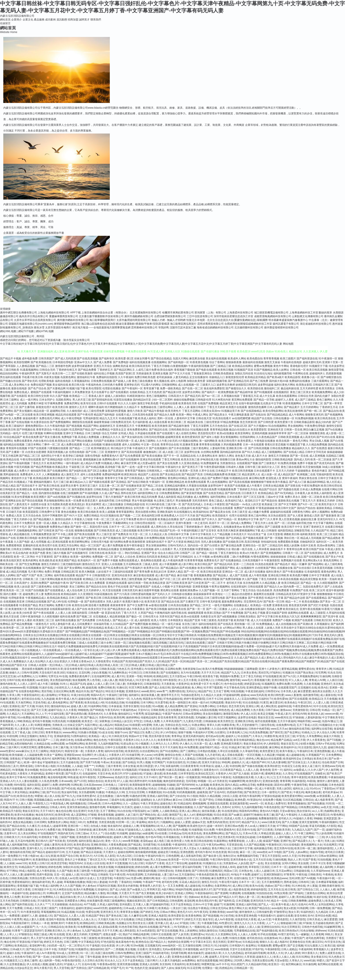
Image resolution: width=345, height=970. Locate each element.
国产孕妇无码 (30, 381)
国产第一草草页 (333, 403)
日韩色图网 (172, 855)
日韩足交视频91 (28, 736)
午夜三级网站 (306, 833)
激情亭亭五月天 (170, 695)
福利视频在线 (78, 803)
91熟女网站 (198, 725)
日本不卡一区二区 (119, 526)
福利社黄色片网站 (284, 384)
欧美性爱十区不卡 (201, 683)
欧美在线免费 (31, 437)
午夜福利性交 (99, 870)
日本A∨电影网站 (112, 803)
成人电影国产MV (256, 762)
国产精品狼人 (221, 575)
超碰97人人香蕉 (284, 399)
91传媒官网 (133, 754)
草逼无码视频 (317, 825)
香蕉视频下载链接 (184, 369)
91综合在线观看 (199, 859)
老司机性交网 (170, 882)
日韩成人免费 (151, 721)
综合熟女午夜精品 (198, 908)
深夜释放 (104, 721)
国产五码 (288, 852)
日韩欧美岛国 (107, 668)
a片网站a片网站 (232, 627)
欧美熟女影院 (304, 384)
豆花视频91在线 (307, 687)
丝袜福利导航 (101, 624)
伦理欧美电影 (46, 381)
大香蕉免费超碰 (117, 844)
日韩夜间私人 (154, 470)
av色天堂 (326, 807)
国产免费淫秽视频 (230, 579)
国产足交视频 (295, 945)
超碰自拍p (135, 833)
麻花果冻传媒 (197, 358)
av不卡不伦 (223, 964)
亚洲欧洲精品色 (175, 481)
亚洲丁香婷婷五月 (313, 526)
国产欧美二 (165, 926)
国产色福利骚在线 (266, 930)
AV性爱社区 (226, 923)
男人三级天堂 (104, 534)
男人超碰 (57, 882)
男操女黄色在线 (308, 478)
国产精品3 (38, 852)
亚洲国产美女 (149, 553)
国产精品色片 (282, 564)
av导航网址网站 (75, 743)
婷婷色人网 (252, 758)
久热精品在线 (42, 743)
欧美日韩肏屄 (143, 597)
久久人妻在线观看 (26, 781)
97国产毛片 (117, 968)
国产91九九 (68, 796)
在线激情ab (270, 938)
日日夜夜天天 (249, 493)
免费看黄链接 (236, 840)
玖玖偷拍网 (309, 964)
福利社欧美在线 (177, 609)
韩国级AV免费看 (229, 676)
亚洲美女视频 (160, 373)
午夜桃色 (328, 874)
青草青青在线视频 (209, 444)
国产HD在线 (68, 788)
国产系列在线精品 (93, 627)
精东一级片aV (200, 702)
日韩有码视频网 (176, 878)
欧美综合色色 (25, 796)
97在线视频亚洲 (272, 676)
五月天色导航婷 (9, 900)
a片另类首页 (220, 781)
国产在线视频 (136, 837)
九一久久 (41, 926)
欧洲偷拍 (41, 867)
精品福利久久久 (301, 448)
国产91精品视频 (95, 467)
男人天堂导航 (62, 968)
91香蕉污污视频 (330, 609)
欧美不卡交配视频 (117, 863)
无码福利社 (236, 956)
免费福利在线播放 (299, 381)
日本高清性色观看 (142, 414)
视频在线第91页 (136, 900)
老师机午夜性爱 (54, 773)
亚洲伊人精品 (175, 571)
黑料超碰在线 (11, 474)
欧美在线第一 (284, 440)
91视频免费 (264, 945)
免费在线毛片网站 (49, 418)
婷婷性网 (64, 784)
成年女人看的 (24, 620)
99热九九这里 (140, 728)
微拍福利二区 (272, 388)
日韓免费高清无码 (120, 422)
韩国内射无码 (66, 833)
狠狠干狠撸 (184, 732)
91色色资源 (219, 852)
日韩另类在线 (97, 553)
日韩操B (103, 874)
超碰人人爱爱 (183, 822)
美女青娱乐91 (319, 956)
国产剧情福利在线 (102, 399)
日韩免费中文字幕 (49, 511)
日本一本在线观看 (253, 444)
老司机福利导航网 (255, 953)
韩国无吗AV (76, 863)
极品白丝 (98, 840)
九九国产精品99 (91, 930)
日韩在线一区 (298, 369)
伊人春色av (89, 885)
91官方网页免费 (138, 687)
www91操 (309, 960)
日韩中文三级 (75, 956)
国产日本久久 (209, 519)
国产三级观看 (273, 526)
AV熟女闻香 (281, 893)
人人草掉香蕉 (261, 549)
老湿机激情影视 (238, 803)
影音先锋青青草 (73, 668)
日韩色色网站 (165, 938)
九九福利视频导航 (108, 743)
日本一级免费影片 (10, 855)
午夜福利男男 (27, 373)
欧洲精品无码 (192, 541)
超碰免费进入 (316, 900)
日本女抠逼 (129, 766)
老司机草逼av (331, 792)
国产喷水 (286, 792)
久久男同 (172, 743)
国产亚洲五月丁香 (192, 467)
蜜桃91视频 (24, 818)
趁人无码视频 (19, 403)
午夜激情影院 (272, 560)
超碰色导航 (181, 788)
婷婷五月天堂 (193, 919)
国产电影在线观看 (206, 369)
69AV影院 (20, 784)
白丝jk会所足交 (23, 968)
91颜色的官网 (138, 796)
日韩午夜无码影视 (210, 601)
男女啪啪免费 (183, 500)
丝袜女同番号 (142, 358)
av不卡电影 (275, 852)
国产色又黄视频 (145, 893)
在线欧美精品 (137, 392)
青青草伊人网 (324, 668)
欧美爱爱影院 (259, 429)
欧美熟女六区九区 (289, 616)
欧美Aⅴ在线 (256, 885)
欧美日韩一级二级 (305, 848)
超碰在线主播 (308, 519)
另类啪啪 (204, 878)
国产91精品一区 (227, 519)
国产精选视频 (74, 425)
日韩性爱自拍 (165, 870)
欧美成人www (209, 897)
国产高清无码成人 (192, 504)
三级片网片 (12, 747)
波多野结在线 (94, 496)
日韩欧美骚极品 (224, 799)
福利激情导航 (311, 695)
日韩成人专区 (32, 908)
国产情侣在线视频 (32, 500)
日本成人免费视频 (310, 489)
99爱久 (321, 960)
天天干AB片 (150, 777)
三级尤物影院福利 (70, 564)
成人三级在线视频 (126, 530)
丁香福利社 (125, 882)
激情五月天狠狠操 (278, 455)
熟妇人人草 (294, 859)
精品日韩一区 (212, 739)
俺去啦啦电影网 (57, 777)
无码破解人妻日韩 (205, 717)
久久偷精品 (203, 848)
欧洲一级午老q (32, 762)
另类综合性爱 (37, 878)
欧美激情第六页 (18, 609)
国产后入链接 (241, 773)
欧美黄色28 (216, 784)
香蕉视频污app (140, 859)
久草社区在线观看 (228, 751)
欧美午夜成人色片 (66, 698)
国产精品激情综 (177, 597)
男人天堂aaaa (158, 859)
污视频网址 (166, 822)
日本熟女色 (245, 870)
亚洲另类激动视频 (127, 964)
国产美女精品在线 (170, 474)
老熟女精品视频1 (23, 822)
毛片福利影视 (140, 422)
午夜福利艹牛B (151, 882)
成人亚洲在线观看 (57, 541)
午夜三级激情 (89, 938)
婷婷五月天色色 (53, 941)
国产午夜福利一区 (132, 388)
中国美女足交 (118, 429)
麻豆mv (177, 799)
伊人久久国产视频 (70, 885)
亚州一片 (277, 769)
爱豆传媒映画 (106, 698)
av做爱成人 (300, 769)
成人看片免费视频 (112, 545)
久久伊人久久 (148, 739)
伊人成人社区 (248, 713)
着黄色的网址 (329, 571)
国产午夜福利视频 (19, 463)
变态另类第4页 (226, 837)
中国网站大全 (223, 549)
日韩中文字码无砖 (315, 452)
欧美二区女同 (317, 590)
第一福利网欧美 (208, 440)
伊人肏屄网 (332, 769)
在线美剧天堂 (8, 493)
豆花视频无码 (153, 945)
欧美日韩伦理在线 (331, 485)
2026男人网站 (242, 960)
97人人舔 (122, 781)
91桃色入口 (308, 732)
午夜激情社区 (274, 844)
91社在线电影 (251, 702)
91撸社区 (122, 687)
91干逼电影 (93, 945)
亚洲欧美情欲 (99, 844)
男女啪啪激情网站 (54, 500)
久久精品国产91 (320, 530)
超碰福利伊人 (317, 373)
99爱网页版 (208, 964)
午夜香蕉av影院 (106, 964)
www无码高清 (258, 695)
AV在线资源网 (134, 874)
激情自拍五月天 (91, 564)
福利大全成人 (87, 878)
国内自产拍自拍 (306, 508)
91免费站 (207, 885)
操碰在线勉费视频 (184, 399)
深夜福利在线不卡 (156, 541)
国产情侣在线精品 (161, 358)
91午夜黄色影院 (30, 911)
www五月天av (279, 728)
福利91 (288, 769)
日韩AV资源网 (29, 672)
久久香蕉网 (317, 934)
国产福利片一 (209, 392)
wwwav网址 (70, 732)
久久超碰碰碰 (249, 818)
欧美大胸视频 (87, 571)
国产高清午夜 (330, 616)
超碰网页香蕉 (173, 437)
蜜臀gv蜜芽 (279, 945)
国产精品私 (134, 844)
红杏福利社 (101, 889)
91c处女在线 (105, 732)
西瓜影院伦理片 (207, 433)
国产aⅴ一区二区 (211, 395)
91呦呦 (137, 882)
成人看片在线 (132, 627)
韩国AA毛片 (98, 695)
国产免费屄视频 (139, 624)
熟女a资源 (290, 908)
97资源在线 (23, 941)
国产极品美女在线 (220, 511)
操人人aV (189, 814)
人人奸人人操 (236, 609)
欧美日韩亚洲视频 (44, 414)
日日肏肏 (138, 855)
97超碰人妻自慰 (152, 773)
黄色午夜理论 (110, 956)
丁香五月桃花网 (9, 455)
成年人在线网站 (131, 444)
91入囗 (271, 777)
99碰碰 (318, 818)
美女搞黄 (303, 863)
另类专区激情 (131, 706)
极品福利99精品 (316, 481)
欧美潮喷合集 (24, 489)
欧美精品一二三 (78, 395)
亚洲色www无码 (331, 766)
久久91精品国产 (119, 624)
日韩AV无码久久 (177, 545)
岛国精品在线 (188, 455)
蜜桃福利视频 (204, 814)
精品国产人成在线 (148, 474)
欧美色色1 (290, 702)
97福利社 (275, 672)
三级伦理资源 (212, 422)
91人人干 (41, 713)
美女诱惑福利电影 (60, 680)
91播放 (100, 792)
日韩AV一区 (122, 698)
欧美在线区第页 (12, 560)
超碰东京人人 (232, 698)
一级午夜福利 (71, 463)
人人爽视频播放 (51, 474)
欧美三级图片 (288, 358)
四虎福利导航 (235, 792)
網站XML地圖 (8, 331)
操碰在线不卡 (278, 549)
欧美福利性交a (292, 758)
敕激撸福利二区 (152, 452)
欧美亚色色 (195, 833)
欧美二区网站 (45, 575)
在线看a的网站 (83, 739)
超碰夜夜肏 (195, 863)
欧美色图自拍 (255, 358)
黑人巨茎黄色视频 (289, 519)
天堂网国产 (94, 934)
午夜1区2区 (304, 702)
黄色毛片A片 (184, 911)
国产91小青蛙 (282, 885)
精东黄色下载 (210, 676)
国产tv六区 (289, 676)
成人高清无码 (308, 437)
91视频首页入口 (13, 960)
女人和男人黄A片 (104, 508)
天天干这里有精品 (180, 904)
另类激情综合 (228, 463)
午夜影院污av (122, 878)
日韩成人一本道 (40, 923)
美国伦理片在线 (99, 526)
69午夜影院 (169, 680)
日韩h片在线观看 (107, 403)
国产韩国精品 (289, 807)
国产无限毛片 (44, 373)
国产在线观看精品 (316, 597)
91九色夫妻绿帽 (276, 762)
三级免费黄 (203, 728)
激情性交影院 (334, 425)
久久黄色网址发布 (207, 455)
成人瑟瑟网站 (79, 814)
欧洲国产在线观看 (302, 620)
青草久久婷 (213, 725)
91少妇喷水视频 (304, 743)
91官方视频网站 (227, 717)
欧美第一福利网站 (81, 556)
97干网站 (282, 825)
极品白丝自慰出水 (239, 429)
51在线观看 (223, 758)
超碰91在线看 (285, 915)
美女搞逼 (115, 762)
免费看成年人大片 (30, 474)
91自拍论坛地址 (263, 373)
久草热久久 (296, 960)
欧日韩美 (290, 889)
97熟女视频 (143, 956)
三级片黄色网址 (200, 448)
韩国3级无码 (164, 829)
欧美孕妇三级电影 (73, 455)
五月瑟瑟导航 (104, 878)
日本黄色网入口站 (237, 732)
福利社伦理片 (160, 597)
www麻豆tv (22, 751)
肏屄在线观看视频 (265, 721)
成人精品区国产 (287, 474)
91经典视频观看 (186, 792)
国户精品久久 (158, 941)
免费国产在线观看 (244, 508)
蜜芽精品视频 (289, 668)
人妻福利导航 (218, 448)
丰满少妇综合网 (80, 695)
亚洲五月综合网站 (68, 545)
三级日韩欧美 (11, 369)
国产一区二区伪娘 (284, 523)
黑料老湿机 (26, 766)
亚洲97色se (234, 941)
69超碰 (280, 754)
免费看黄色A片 (110, 455)
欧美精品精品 (266, 493)
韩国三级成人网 (43, 934)
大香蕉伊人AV (223, 773)
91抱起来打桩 (237, 747)
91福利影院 (298, 781)
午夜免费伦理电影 (315, 425)
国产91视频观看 (263, 392)
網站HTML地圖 (45, 331)
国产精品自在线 (170, 601)
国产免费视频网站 (60, 422)
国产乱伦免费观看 (130, 455)
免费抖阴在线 (177, 691)
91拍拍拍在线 (264, 893)
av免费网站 (188, 960)
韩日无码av (149, 938)
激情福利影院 (325, 848)
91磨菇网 (234, 893)
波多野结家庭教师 (82, 366)
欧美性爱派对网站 (292, 796)
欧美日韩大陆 (77, 384)
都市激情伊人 (247, 911)
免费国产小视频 (281, 620)
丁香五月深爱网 (199, 425)
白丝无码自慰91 (26, 739)
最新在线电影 (19, 388)
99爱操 (39, 796)
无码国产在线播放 (104, 440)
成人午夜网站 (297, 414)
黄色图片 (14, 698)
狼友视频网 (79, 680)
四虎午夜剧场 (44, 874)
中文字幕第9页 (44, 556)
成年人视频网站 (321, 511)
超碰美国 (202, 792)
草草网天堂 (153, 889)
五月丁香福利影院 (259, 878)
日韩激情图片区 (101, 575)
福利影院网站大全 (148, 493)
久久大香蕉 (69, 710)
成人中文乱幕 (267, 395)
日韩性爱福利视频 (140, 594)
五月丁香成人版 (21, 732)
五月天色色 (283, 777)
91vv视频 (157, 706)
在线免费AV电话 (285, 725)
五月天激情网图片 (272, 882)
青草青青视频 (271, 358)
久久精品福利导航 (256, 964)
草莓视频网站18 (149, 825)
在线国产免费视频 (208, 403)
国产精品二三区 (45, 366)
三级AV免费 (121, 796)
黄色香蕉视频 (106, 814)
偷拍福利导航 (38, 470)
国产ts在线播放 (334, 429)
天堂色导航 (39, 702)
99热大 (329, 934)
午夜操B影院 (272, 949)
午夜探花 (225, 777)
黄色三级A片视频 (56, 553)
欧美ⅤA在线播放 (24, 814)
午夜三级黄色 (209, 620)
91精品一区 (328, 710)
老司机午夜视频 (41, 721)
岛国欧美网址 (64, 399)
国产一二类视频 (114, 949)
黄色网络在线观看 (151, 560)
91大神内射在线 (155, 504)
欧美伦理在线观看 (71, 579)
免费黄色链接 (265, 784)
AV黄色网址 (337, 814)
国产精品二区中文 (200, 605)
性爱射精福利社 (21, 882)
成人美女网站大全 (19, 384)
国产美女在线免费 (167, 463)
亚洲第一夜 (336, 687)
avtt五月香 (299, 739)
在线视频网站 (159, 362)
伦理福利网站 (247, 437)
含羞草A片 (10, 833)
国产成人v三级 (297, 481)
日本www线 (65, 781)
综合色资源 (107, 945)
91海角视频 (155, 781)
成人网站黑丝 (268, 706)
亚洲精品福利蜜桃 (174, 485)
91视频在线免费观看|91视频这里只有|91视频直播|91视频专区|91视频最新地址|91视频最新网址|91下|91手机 (260, 635)
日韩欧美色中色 (12, 579)
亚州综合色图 (323, 915)
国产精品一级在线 (206, 553)
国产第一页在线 (299, 455)
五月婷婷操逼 (84, 829)
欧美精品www (279, 878)
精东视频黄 (28, 680)
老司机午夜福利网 (249, 796)
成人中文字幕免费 (125, 519)
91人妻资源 (21, 728)
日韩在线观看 (255, 586)
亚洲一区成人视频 (46, 523)
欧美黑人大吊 (275, 953)
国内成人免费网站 (241, 523)
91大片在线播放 (124, 919)
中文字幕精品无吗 (88, 941)
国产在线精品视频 (132, 538)
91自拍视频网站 (277, 425)
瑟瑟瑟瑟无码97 (33, 930)
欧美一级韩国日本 (180, 702)
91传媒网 (122, 833)
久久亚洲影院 (86, 594)
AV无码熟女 (181, 926)
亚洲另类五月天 (109, 911)
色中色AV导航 (153, 837)
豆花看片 (142, 949)
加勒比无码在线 (244, 373)
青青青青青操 (8, 818)
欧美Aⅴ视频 (180, 829)
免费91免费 (283, 683)
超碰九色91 (55, 964)
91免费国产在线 (299, 590)
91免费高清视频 (287, 463)
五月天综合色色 (32, 515)
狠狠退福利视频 (147, 870)
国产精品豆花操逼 (91, 852)
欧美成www (101, 799)
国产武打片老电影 (318, 605)
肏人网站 (196, 687)
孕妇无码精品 (132, 553)
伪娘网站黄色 (332, 811)
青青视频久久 (321, 949)
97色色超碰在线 (172, 698)
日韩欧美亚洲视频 (288, 437)
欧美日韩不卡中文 (292, 526)
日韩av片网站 (168, 911)
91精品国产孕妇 (95, 915)
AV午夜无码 (201, 911)
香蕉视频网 (72, 919)
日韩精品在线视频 (35, 601)
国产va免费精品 (100, 429)
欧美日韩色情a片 (289, 930)
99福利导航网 (183, 889)
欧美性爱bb (281, 698)
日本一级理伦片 (270, 792)
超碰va (245, 695)
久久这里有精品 (113, 848)
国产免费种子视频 (218, 478)
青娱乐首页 (287, 743)
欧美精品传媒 (88, 867)
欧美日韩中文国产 (285, 508)
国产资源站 (191, 706)
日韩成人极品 (295, 556)
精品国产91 (205, 691)
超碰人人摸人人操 (249, 926)
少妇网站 (237, 788)
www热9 (262, 852)
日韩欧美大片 (12, 837)
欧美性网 (119, 717)
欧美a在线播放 (225, 433)
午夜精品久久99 (115, 792)
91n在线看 (169, 792)
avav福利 (276, 908)
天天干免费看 (14, 908)
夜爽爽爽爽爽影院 (311, 616)
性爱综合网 (92, 911)
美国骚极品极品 (43, 799)
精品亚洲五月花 (229, 403)
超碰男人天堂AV (218, 956)
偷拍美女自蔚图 (321, 691)
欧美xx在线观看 (190, 616)
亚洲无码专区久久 (327, 519)
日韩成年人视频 (235, 467)
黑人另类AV (223, 807)
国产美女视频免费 (38, 526)
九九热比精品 (57, 717)
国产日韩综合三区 (307, 889)
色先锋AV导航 (23, 956)
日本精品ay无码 (177, 833)
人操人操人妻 (109, 680)
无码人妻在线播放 (211, 541)
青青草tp (176, 736)
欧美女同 (110, 781)
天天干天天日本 (210, 672)
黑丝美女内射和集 (127, 885)
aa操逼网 (147, 833)
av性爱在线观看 (201, 938)
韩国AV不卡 (11, 799)
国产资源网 (221, 893)
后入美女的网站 (27, 833)
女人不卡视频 (202, 556)
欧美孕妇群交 (272, 766)
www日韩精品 (52, 728)
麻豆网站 (274, 747)
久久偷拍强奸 (75, 410)
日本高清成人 (104, 620)
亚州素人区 (161, 923)
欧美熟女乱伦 (63, 440)
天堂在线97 (46, 672)
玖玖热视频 (63, 766)
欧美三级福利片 (15, 425)
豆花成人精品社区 (189, 882)
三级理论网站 (165, 407)
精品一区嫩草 (299, 564)
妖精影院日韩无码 (246, 384)
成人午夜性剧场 (46, 870)
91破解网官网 (237, 781)
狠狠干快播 (270, 687)
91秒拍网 (12, 736)
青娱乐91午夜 (233, 702)
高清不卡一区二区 (219, 523)
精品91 (200, 837)
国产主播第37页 (189, 601)
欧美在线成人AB (94, 702)
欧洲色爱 (240, 799)
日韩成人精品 (8, 485)
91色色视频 (134, 747)
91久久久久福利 (127, 403)
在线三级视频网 (69, 493)
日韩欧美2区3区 (323, 620)
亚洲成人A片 (7, 781)
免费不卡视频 (305, 463)
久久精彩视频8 (50, 616)
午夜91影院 (114, 739)
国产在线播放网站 (57, 470)
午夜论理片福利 (228, 882)
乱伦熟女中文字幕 (271, 403)
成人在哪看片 (194, 769)
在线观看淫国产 (287, 687)
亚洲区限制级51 (273, 874)
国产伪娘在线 (127, 956)
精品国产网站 (91, 425)
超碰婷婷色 (115, 908)
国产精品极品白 (169, 567)
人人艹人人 (272, 923)
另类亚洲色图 (107, 822)
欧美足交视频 (265, 713)
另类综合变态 (173, 725)
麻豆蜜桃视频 (170, 489)
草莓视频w (68, 829)
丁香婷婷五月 (105, 369)
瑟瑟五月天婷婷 (111, 769)
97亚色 (301, 736)
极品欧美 (227, 739)
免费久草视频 (52, 571)
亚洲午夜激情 (183, 523)
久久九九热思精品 (232, 953)
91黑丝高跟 (59, 721)
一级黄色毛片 (41, 624)
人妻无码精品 (181, 377)
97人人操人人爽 (298, 680)
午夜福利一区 (157, 481)
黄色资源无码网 (298, 605)
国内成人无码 (302, 459)
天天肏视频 (330, 698)
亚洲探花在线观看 (217, 803)
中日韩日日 (135, 672)
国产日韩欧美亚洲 (176, 582)
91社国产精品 (88, 874)
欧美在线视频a (310, 601)
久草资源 (249, 956)
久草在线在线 (175, 526)
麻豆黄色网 (99, 829)
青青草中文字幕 (114, 478)
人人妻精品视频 (26, 366)
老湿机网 (189, 900)
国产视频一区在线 (69, 538)
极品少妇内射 (323, 422)
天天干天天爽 (110, 930)
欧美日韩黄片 (58, 478)
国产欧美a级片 (275, 377)
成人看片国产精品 (165, 575)
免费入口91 (152, 732)
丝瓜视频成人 (101, 616)
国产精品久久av (273, 586)
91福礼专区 (42, 706)
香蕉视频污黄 (262, 680)
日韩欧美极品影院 (304, 422)
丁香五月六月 (308, 500)
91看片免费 (171, 728)
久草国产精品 (146, 612)
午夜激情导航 (299, 784)
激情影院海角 (231, 713)
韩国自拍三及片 (9, 766)
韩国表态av (121, 725)
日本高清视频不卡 (252, 560)
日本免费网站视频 (154, 538)
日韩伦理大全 (151, 616)
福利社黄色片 (274, 571)
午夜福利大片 (140, 448)
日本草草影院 (186, 773)
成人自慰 (162, 814)
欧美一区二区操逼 (321, 459)
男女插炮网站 (296, 425)
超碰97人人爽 (199, 956)
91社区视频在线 (109, 515)
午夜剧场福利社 (204, 893)
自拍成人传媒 (98, 825)
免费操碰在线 (148, 407)
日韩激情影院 (152, 683)
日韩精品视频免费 (214, 474)
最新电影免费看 (73, 627)
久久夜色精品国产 (266, 437)
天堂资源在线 (234, 844)
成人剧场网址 (49, 695)
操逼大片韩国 (331, 736)
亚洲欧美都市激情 (329, 885)
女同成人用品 (126, 433)
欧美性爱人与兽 (180, 840)
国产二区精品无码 (272, 545)
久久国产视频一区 (209, 590)
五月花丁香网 (221, 691)
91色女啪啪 (307, 930)
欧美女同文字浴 (97, 609)
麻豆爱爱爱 (304, 691)
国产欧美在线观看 (84, 534)
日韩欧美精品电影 (282, 459)
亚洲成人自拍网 (148, 964)
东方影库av (76, 747)
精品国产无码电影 (214, 538)
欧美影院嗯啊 (22, 362)
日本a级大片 (17, 949)
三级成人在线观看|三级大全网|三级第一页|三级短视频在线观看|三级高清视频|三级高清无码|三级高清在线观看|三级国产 (146, 642)
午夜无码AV (112, 710)
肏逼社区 (224, 874)
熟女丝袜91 (303, 811)
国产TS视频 (334, 739)
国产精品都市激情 (178, 425)
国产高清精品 (119, 481)
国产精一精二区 (313, 410)
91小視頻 (192, 796)
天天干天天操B (168, 747)
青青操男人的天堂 (150, 885)
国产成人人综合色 (124, 556)
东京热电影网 (251, 582)
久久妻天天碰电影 (169, 960)
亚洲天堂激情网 (308, 822)
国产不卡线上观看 (62, 534)
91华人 (64, 683)
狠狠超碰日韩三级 (291, 923)
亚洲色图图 (186, 852)
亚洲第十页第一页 (332, 362)
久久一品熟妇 (131, 803)
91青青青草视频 (193, 560)
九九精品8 (322, 911)
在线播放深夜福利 (255, 609)
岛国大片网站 (181, 358)
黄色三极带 (30, 960)
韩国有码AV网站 (248, 811)
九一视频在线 (197, 926)
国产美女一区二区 (330, 601)
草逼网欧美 (73, 758)
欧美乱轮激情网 (293, 410)
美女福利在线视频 (216, 358)
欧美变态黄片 (90, 500)
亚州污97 (234, 822)
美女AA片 (40, 829)
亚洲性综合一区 (252, 545)
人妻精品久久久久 (110, 437)
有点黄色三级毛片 (164, 500)
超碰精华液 (295, 867)
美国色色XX (95, 713)
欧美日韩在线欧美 (88, 511)
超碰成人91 (45, 915)
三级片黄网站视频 (49, 579)
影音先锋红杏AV (304, 915)
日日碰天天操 (14, 511)
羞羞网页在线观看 (264, 594)
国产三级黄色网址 (41, 586)
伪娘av (269, 885)
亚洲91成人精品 (197, 478)
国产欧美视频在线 (41, 362)
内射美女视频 (52, 377)
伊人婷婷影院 (271, 743)
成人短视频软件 (245, 567)
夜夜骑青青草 (118, 605)
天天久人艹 (96, 833)
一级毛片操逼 (173, 624)
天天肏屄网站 (23, 702)
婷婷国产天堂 (170, 758)
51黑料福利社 (79, 736)
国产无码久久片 (161, 594)
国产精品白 (60, 915)
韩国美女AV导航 (152, 698)
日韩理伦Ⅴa (272, 691)
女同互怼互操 (8, 676)
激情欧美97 (57, 923)
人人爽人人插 (181, 407)
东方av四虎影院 (145, 930)
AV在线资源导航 (154, 668)
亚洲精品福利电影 (151, 627)
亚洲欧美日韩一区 (236, 448)
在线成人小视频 (160, 586)
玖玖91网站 (302, 956)
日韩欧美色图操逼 (223, 373)
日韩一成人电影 (152, 489)
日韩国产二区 (187, 553)
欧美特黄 (91, 743)
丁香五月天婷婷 (216, 407)
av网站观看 (57, 743)
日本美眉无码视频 (322, 567)
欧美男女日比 (152, 567)
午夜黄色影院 (280, 919)
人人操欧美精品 (168, 811)
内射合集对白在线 (43, 440)
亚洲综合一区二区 (232, 571)
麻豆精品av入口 (79, 481)
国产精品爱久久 (301, 840)
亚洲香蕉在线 (280, 605)
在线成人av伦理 (68, 878)
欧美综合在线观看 (222, 508)
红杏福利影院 (312, 571)
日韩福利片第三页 (323, 384)
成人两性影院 (127, 930)
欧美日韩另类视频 (242, 470)
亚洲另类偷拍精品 (77, 807)
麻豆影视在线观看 (143, 575)
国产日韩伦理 (200, 870)
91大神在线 (298, 885)
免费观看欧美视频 (288, 541)
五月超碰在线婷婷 (323, 923)
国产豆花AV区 (217, 792)
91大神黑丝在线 (62, 889)
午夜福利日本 (305, 751)
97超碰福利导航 (159, 904)
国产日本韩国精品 (157, 900)
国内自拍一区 (196, 545)
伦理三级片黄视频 (32, 433)
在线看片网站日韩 (332, 489)
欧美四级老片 (220, 515)
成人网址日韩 (240, 885)
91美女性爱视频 (20, 496)
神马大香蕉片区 (43, 968)
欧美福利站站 (201, 511)
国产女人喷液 (295, 515)
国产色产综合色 (37, 388)
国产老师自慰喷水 (94, 601)
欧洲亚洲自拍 (129, 474)
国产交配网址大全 (91, 538)
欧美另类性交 (225, 721)
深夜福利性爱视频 (115, 410)
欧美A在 (323, 687)
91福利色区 (307, 911)
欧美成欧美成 (47, 560)
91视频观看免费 (226, 489)
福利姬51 (134, 695)
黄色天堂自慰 (11, 616)
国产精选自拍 (269, 500)
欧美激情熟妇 (41, 859)
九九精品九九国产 (302, 829)
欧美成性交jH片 (196, 825)
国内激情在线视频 (49, 493)
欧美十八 (77, 769)
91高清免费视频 (258, 732)
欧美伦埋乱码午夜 (206, 900)
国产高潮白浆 (305, 624)
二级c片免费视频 (240, 556)
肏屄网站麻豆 (293, 964)
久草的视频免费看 (231, 444)
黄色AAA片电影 (269, 811)
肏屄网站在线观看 (328, 964)
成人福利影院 (142, 620)
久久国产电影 (22, 541)
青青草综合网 (294, 549)
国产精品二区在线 (152, 485)
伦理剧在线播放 (111, 388)
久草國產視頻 (153, 792)
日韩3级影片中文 (42, 889)
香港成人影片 (96, 395)
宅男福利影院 (91, 418)
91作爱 (113, 882)
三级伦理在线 (267, 725)
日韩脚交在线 (28, 900)
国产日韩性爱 (266, 422)
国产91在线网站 (169, 751)
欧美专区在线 (88, 403)
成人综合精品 (196, 597)
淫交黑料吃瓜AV (253, 601)
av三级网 (152, 811)
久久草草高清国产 (171, 721)
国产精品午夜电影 (154, 410)
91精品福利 (184, 803)
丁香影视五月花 (249, 395)
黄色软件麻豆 (319, 470)
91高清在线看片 (221, 418)
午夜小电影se (30, 855)
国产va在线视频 (56, 496)
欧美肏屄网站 (55, 463)
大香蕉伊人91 (131, 739)
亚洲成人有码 (227, 867)
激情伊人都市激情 (327, 781)
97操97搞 (36, 941)
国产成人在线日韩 (159, 687)
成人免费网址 (201, 496)
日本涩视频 (242, 900)
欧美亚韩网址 (243, 433)
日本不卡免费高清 (24, 523)
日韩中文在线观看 (115, 747)
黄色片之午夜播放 (75, 859)
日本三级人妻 (117, 683)
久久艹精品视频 (221, 534)
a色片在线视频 (145, 549)
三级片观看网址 (320, 381)
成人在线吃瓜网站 (186, 433)
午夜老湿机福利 (254, 691)
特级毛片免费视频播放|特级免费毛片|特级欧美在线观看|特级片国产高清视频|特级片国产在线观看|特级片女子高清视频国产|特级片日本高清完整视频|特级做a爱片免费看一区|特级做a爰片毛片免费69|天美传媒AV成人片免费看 (188, 646)
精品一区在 (221, 747)
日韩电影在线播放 (182, 594)
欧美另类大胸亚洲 (228, 530)
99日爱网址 (226, 960)
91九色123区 (124, 855)
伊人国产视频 (250, 579)
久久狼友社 (314, 762)
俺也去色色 (99, 739)
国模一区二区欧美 (311, 496)
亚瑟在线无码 (113, 612)
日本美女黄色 (249, 672)
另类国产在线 (66, 949)
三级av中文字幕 (274, 496)
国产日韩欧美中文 (38, 508)
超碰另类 (242, 867)
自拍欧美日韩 (8, 429)
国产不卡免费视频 (232, 612)
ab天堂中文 (206, 949)
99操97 (176, 867)
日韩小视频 (26, 799)
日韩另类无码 (130, 590)
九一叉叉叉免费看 (173, 885)
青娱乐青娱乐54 (252, 743)
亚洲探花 (14, 706)
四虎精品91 (226, 968)
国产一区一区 (192, 571)
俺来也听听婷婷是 (173, 781)
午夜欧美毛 (72, 923)
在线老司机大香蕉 (245, 919)
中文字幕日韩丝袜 (154, 467)
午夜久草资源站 (149, 803)
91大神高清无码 (117, 736)
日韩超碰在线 (301, 870)
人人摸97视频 (282, 837)
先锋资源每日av (191, 668)
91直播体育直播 (189, 444)
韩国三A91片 (77, 822)
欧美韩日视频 (225, 369)
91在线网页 (330, 844)
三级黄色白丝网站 (314, 893)
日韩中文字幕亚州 (328, 478)
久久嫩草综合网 (137, 915)
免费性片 (217, 818)
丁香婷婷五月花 (328, 407)
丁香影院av (328, 788)
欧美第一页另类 (189, 470)
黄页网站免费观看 (242, 399)
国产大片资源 (176, 541)
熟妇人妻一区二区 (249, 897)
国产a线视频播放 (227, 616)
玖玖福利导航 (29, 837)
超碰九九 (150, 829)
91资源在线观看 (160, 807)
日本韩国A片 (236, 945)
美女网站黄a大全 (313, 560)
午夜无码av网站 (215, 844)
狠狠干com (121, 732)
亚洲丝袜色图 (270, 781)
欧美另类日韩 (60, 407)
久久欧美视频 (311, 683)
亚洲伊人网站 (32, 788)
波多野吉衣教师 (226, 384)
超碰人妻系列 (52, 844)
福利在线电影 (63, 381)
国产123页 (80, 781)
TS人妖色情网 (323, 833)
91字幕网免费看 (53, 403)
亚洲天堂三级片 (88, 485)
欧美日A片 (86, 855)
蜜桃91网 (148, 878)
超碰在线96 (224, 788)
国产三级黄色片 (268, 463)
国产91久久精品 (251, 452)
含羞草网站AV (222, 885)
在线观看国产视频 (247, 463)
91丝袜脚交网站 (131, 758)
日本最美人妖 (302, 493)
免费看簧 (92, 822)
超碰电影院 (132, 799)
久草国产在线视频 (192, 754)
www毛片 (247, 680)
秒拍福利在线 (269, 541)
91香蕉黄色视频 (199, 362)
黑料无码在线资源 (38, 609)
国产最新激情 (328, 515)
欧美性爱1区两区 (49, 538)
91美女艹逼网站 (53, 754)
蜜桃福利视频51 (42, 481)
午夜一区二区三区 (104, 519)
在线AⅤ (302, 904)
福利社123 (136, 777)
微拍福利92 (97, 949)
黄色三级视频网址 (156, 395)
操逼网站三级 (37, 792)
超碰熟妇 (146, 799)
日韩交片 (207, 945)
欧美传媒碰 (15, 754)
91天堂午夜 (143, 680)
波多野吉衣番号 (69, 485)
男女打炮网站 (47, 605)
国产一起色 (256, 863)
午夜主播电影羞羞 (239, 414)
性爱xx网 (136, 878)
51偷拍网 (325, 676)
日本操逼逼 (115, 706)
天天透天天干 (127, 893)
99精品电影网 (141, 934)
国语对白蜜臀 (282, 784)
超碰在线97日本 (55, 852)
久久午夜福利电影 (55, 425)
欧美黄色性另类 (187, 403)
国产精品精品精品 (277, 414)
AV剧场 (311, 781)
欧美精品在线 (11, 459)
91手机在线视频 (267, 934)
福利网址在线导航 (321, 728)
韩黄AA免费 (157, 769)
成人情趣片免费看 (258, 511)
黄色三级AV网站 (257, 515)
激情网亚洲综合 (123, 508)
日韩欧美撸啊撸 (297, 900)
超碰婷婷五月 (107, 425)
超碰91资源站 (84, 908)
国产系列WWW (185, 784)
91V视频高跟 (129, 769)
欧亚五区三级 (287, 736)
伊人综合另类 (333, 837)
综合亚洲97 (79, 811)
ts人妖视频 (202, 784)
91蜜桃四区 (216, 870)
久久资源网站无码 (225, 934)
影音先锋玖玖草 (53, 668)
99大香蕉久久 (310, 953)
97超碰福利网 (231, 695)
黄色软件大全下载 (21, 478)
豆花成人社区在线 (94, 863)
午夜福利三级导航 (116, 695)
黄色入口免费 (12, 897)
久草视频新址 (322, 624)
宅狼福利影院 (324, 474)
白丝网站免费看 (210, 452)
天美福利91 (178, 964)
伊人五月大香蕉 (187, 680)
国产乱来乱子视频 (254, 612)
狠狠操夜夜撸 (234, 362)
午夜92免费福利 (310, 485)
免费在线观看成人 (129, 560)
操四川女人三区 (270, 467)
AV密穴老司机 (286, 934)
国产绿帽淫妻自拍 (331, 377)
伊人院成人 (100, 754)
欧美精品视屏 (41, 478)
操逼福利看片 (31, 418)
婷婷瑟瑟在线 (252, 683)
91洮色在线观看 (264, 564)
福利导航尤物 (304, 523)
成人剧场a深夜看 (107, 926)
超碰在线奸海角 (87, 698)
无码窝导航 (149, 844)
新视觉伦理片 (44, 407)
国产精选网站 (316, 564)
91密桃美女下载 (48, 837)
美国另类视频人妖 (57, 452)
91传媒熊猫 (195, 829)
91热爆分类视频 (87, 732)
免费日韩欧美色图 (145, 377)
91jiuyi (85, 758)
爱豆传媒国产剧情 (276, 612)
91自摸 (80, 911)
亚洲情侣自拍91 (270, 926)
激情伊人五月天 (78, 407)
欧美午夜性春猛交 (134, 545)
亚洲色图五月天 (125, 425)
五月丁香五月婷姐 (250, 676)
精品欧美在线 (195, 422)
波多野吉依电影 (247, 717)
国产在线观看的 (119, 392)
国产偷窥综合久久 (236, 388)
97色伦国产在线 (171, 627)
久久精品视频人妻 (270, 582)
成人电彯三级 (162, 840)
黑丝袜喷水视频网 (32, 668)
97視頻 (184, 923)
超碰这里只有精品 (168, 852)
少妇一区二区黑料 (162, 399)
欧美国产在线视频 (235, 485)
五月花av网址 (284, 870)
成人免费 (214, 743)
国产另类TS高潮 (89, 762)
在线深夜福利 (239, 586)
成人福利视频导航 (17, 844)
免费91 (137, 938)
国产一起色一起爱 (132, 467)
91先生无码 (334, 672)
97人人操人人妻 (22, 803)
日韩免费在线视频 (101, 381)
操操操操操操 (278, 556)
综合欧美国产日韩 (332, 762)
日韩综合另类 (306, 395)
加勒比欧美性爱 (196, 381)
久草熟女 (205, 818)
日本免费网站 (334, 754)
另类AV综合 (106, 717)
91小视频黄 (142, 743)
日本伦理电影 (123, 500)
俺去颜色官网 (269, 897)
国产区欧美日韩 (79, 582)
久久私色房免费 (48, 781)
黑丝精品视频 (304, 897)
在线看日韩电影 (334, 526)
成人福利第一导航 (49, 960)
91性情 (330, 803)
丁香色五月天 (38, 463)
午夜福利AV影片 (154, 855)
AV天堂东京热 (332, 941)
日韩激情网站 (169, 384)
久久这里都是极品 (14, 964)
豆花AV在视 (88, 964)
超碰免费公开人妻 (33, 594)
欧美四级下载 (242, 620)
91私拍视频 (237, 691)
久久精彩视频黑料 (327, 582)
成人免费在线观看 (71, 444)
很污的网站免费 (119, 541)
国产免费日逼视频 (22, 829)
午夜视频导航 (209, 923)
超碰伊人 (231, 736)
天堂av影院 (281, 960)
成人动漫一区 (269, 474)
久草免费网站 (314, 736)
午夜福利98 (305, 949)
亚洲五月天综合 (103, 366)
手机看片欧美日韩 (32, 377)
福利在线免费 (68, 616)
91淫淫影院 (71, 818)
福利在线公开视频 (104, 373)
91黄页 (264, 702)
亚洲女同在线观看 (150, 459)
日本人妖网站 (275, 407)
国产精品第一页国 (52, 567)
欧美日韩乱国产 (204, 564)
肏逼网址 (251, 945)
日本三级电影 (93, 433)
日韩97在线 (13, 680)
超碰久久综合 (142, 807)
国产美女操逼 (187, 489)
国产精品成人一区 (123, 620)
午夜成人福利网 (49, 885)
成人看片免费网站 (160, 867)
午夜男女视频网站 (219, 586)
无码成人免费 (274, 609)
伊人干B (159, 766)
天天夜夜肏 (167, 683)
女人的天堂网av (162, 799)
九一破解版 (302, 934)
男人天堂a (190, 848)
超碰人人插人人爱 (97, 683)
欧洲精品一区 (157, 624)
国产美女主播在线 (50, 437)
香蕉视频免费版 (203, 575)
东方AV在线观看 (190, 672)
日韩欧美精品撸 (18, 878)
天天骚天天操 (106, 919)
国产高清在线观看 (131, 452)
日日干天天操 (187, 515)
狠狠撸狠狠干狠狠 (261, 481)
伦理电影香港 (16, 597)
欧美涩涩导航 (59, 863)
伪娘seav (194, 897)
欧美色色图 (170, 773)
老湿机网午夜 (37, 945)
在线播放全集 (285, 567)
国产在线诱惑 (319, 448)
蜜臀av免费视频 (263, 366)
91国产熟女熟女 (304, 672)
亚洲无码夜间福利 (193, 736)
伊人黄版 (312, 885)
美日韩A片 (41, 840)
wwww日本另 (98, 758)
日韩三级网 (70, 941)
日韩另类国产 (46, 358)
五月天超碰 (72, 852)
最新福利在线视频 (253, 362)
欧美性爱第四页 (191, 437)
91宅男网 (320, 672)
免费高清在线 (52, 594)
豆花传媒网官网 (100, 676)
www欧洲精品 (40, 807)
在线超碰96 (89, 773)
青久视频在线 (162, 381)
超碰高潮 (91, 687)
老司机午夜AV (203, 852)
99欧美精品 (24, 721)
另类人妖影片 (114, 601)
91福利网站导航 (97, 706)
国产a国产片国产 (27, 575)
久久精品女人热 (158, 534)
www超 (316, 721)
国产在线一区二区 (192, 388)
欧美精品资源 (157, 582)
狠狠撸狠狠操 (325, 594)
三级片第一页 (173, 504)
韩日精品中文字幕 (121, 448)
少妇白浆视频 (99, 672)
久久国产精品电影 (204, 807)
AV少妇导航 (227, 915)
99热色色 (223, 710)
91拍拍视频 (324, 859)
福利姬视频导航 (282, 373)
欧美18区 (59, 672)
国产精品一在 (308, 582)
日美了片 (192, 878)
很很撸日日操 (227, 459)
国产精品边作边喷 (294, 597)
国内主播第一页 (12, 594)
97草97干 (178, 919)
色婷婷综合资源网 (178, 941)
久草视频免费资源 (41, 534)
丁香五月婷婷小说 (21, 519)
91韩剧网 (302, 908)
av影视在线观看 (158, 605)
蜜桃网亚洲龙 (273, 773)
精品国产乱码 (78, 683)
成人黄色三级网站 (145, 440)
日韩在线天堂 (204, 418)
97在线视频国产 (303, 773)
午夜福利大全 (173, 467)
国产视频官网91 (153, 818)
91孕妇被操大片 (307, 855)
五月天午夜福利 (286, 721)
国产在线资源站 (313, 553)
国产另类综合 (79, 968)
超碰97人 (256, 874)
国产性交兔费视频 (29, 564)
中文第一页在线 (150, 444)
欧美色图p (141, 788)
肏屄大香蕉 (23, 889)
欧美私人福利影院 (321, 493)
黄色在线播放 (69, 511)
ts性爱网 (146, 725)
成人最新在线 (328, 695)
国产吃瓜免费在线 (113, 567)
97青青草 (289, 874)
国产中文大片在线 (179, 373)
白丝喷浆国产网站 (265, 567)
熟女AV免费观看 (188, 747)
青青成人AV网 (317, 680)
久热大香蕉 (257, 710)
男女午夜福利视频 (142, 500)
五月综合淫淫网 (135, 792)
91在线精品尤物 (114, 702)
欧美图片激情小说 (133, 601)
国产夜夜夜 (76, 702)
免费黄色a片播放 (60, 526)
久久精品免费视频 (316, 444)
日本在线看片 (235, 496)
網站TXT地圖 (26, 331)
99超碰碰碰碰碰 (233, 668)
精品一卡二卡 (293, 601)
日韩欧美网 (157, 710)
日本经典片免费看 (112, 384)
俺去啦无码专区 (44, 814)
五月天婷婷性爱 (309, 388)
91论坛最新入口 (314, 945)
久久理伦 (288, 773)
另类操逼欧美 (144, 373)
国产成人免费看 (103, 362)
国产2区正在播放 (97, 470)
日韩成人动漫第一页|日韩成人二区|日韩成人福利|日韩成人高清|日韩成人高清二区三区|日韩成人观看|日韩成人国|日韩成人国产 (102, 665)
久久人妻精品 (187, 758)
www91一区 (256, 803)
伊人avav (146, 754)
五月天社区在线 (262, 859)
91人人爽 (165, 825)
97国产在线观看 (37, 448)
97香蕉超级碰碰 (265, 508)
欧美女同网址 (205, 567)
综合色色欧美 (264, 590)
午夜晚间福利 (162, 612)
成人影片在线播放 (254, 571)
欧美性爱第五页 (269, 751)
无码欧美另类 (282, 829)
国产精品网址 (204, 515)
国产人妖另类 (181, 934)
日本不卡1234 (214, 698)
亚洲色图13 (83, 837)
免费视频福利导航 (247, 855)
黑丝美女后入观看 (143, 923)
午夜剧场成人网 (59, 803)
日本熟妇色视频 (206, 751)
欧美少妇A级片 (165, 893)
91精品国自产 (27, 867)
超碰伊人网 (120, 837)
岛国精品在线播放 (19, 807)
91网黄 (148, 897)
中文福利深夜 (56, 713)
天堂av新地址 (288, 811)
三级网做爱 (250, 668)
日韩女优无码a (219, 908)
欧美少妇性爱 (24, 612)
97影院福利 (139, 811)
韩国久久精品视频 (209, 796)
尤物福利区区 (308, 541)
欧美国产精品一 (202, 508)
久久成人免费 (220, 938)
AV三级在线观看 (140, 526)
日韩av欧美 (94, 803)
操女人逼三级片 (311, 766)
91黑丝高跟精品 (94, 747)
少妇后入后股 (230, 796)
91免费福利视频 (304, 418)
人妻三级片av (169, 874)
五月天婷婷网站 (309, 407)
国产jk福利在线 (78, 470)
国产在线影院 (19, 395)
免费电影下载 (69, 437)
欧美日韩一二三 (61, 373)
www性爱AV (7, 751)
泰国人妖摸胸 (291, 545)
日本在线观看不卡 (264, 470)
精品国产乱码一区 (169, 530)
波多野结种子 (216, 485)
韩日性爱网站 (128, 870)
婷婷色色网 (54, 867)
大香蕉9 (22, 773)
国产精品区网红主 (124, 369)
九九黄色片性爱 (192, 721)
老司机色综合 (255, 938)
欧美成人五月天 (114, 627)
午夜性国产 (298, 938)
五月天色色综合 (218, 425)
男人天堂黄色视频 (184, 549)
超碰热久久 (238, 762)
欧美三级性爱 (82, 870)
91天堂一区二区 (138, 534)
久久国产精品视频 (254, 844)
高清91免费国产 (40, 582)
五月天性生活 (276, 889)
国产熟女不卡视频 (160, 508)
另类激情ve (230, 863)
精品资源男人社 (251, 474)
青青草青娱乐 (53, 732)
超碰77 (218, 904)
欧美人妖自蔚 (22, 586)
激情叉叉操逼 (272, 362)
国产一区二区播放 (216, 609)
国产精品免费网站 (156, 478)
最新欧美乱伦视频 (288, 500)
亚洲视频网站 (128, 549)
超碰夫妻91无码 (312, 362)
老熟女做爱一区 (112, 934)
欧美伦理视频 (211, 579)
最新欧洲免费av (189, 590)
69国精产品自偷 (298, 825)
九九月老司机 (212, 754)
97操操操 (298, 717)
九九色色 (136, 698)
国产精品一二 (74, 478)
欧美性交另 (10, 867)
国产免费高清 (120, 534)
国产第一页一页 (196, 609)
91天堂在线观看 (111, 590)
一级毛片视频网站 (222, 605)
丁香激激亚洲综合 (201, 373)
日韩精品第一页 (243, 968)
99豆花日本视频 (114, 691)
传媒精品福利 (148, 717)
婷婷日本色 (66, 739)
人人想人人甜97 (26, 683)
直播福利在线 (31, 545)
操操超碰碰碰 (335, 452)
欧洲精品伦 (86, 728)
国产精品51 (97, 691)
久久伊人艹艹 (42, 904)
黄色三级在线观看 (291, 467)
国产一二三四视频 (107, 788)
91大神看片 (150, 908)
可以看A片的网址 (151, 384)
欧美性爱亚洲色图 (246, 915)
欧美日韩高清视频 (317, 369)
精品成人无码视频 (310, 538)
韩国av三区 (230, 870)
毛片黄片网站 (36, 571)
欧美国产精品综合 (259, 908)
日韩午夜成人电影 (45, 766)
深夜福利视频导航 (216, 381)
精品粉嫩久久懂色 (94, 893)
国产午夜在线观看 (43, 612)
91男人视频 (143, 762)
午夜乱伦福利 (60, 429)
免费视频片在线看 (291, 560)
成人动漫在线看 (158, 422)
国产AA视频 (308, 878)
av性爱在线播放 (61, 769)
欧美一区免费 (73, 500)
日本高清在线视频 (288, 579)
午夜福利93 (179, 844)
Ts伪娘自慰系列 (190, 695)
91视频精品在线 (238, 478)
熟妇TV (127, 934)
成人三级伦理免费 (93, 410)
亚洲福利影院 (62, 736)
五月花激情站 (187, 874)
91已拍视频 (130, 848)
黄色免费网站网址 (213, 833)
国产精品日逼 (34, 949)
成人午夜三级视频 (48, 683)
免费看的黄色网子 (79, 676)
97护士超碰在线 (132, 773)
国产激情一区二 (79, 526)
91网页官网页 (29, 747)
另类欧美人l (59, 725)
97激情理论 (280, 911)
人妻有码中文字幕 (184, 418)
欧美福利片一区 (87, 560)
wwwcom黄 (331, 713)
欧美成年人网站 (237, 358)
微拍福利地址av (60, 706)
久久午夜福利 (126, 377)
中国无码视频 (22, 467)
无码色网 (71, 840)
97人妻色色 (209, 788)
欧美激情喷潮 (137, 541)
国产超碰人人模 (122, 381)
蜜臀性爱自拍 (306, 668)
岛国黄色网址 (68, 377)
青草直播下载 (151, 388)
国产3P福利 (296, 893)
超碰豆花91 (56, 818)
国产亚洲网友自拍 (10, 500)
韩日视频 (112, 893)
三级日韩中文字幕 (242, 848)
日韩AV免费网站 (124, 953)
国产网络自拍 (148, 814)
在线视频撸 (248, 893)
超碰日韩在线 (336, 747)
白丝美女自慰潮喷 (35, 452)
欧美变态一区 (90, 721)
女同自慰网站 (326, 904)
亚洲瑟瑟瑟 (330, 818)
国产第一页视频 (273, 538)
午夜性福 (301, 874)
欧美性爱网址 (40, 717)
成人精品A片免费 (90, 463)
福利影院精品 (286, 530)
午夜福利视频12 (190, 530)
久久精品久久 (65, 523)
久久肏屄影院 (297, 919)
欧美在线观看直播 (64, 549)
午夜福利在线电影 (291, 362)
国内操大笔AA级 (278, 381)
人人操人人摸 (12, 926)
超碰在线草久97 (202, 889)
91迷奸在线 (45, 687)
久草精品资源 (266, 833)
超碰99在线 (284, 706)
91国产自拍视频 (34, 590)
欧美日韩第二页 (177, 422)
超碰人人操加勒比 (115, 395)
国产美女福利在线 (132, 437)
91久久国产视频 (59, 395)
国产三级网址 (188, 751)
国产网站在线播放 (82, 440)
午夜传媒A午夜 (325, 878)
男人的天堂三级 (81, 399)
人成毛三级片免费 (146, 369)
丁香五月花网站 (191, 410)
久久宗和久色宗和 (92, 960)
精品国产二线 (134, 489)
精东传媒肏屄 (196, 953)
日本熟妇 (222, 706)
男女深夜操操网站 (156, 545)
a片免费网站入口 (27, 676)
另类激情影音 (300, 710)
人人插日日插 (335, 680)
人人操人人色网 (247, 934)
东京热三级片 (190, 624)
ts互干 (15, 911)
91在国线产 (244, 736)
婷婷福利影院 (258, 889)
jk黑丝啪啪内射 (23, 743)
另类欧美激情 (183, 870)
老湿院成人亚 (273, 478)
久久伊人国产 (316, 769)
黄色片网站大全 (221, 848)
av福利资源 (113, 758)
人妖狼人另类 (272, 627)
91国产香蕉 (309, 859)
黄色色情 (265, 769)
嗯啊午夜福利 (96, 407)
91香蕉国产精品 (28, 605)
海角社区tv (229, 855)
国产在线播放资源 (131, 485)
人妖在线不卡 (104, 571)
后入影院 (110, 855)
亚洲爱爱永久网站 (75, 900)
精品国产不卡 (84, 575)
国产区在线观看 (298, 698)
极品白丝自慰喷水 (242, 594)
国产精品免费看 (87, 369)
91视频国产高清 (243, 369)
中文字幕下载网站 (323, 523)
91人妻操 (284, 938)
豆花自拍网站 (249, 698)
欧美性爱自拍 (82, 844)
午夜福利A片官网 (203, 732)
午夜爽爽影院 (143, 425)
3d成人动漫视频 (331, 467)
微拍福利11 (125, 713)
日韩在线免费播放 (280, 448)
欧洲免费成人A (169, 515)
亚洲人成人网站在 (189, 811)
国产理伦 (208, 799)
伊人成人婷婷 (292, 953)
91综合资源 (220, 814)
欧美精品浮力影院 (10, 811)
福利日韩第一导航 (138, 582)
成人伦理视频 (38, 541)
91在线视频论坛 (183, 511)
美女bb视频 (31, 769)
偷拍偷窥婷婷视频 (145, 852)
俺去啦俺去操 (163, 919)
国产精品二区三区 (29, 455)
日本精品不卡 (223, 470)
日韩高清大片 (176, 395)
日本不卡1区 (191, 818)
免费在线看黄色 (23, 440)
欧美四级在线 (255, 388)
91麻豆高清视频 (175, 769)
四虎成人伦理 (232, 818)
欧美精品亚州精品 (255, 377)
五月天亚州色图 (50, 788)
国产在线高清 (225, 624)
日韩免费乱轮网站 (308, 807)
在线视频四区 (281, 392)
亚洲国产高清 (19, 508)
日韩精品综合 (56, 926)
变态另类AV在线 (245, 829)
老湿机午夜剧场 (55, 919)
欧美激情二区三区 (43, 620)
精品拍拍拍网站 (9, 373)
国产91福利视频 (88, 493)
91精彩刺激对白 (136, 395)
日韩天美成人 (315, 919)
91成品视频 (68, 911)
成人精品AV (106, 725)
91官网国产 (158, 762)
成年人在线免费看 (90, 474)
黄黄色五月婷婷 (325, 500)
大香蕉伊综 (182, 683)
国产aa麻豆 (235, 814)
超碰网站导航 (58, 410)
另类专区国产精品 (169, 616)
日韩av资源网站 (192, 713)
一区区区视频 (252, 754)
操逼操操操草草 (202, 594)
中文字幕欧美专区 (332, 717)
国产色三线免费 (259, 381)
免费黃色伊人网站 (58, 822)
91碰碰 (171, 784)
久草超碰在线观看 (145, 433)
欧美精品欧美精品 (57, 597)
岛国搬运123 (123, 923)
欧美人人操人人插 (284, 956)
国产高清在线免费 (206, 489)
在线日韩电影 (60, 586)
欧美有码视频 (41, 489)
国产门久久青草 (269, 519)
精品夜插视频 (117, 616)
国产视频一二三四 (313, 837)
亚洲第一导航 (134, 676)
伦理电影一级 (75, 601)
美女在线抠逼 (273, 863)
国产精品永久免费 (164, 414)
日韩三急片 (237, 758)
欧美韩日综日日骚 (132, 818)
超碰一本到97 (215, 825)
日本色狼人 (109, 784)
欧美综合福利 (165, 369)
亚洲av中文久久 (83, 362)
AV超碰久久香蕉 (302, 818)
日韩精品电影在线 (134, 504)
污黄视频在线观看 (57, 448)
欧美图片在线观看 (236, 407)
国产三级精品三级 (220, 366)
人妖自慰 (243, 863)
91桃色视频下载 (128, 418)
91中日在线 (320, 706)
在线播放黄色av (233, 526)
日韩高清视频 (110, 597)
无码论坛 (191, 691)
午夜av (105, 762)
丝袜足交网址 (190, 710)
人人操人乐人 (88, 919)
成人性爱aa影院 (146, 463)
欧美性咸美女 (54, 938)
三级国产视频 (67, 837)
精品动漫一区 (41, 410)
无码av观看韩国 (171, 949)
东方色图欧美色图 (57, 504)
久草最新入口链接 (82, 519)
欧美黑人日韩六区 (39, 863)
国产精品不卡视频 (10, 358)
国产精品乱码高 (223, 564)
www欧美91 (148, 691)
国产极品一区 (134, 616)
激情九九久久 (242, 923)
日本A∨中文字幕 (203, 904)
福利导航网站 (218, 496)
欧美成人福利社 (147, 418)
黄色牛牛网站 (281, 366)
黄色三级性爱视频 (131, 579)
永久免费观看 (97, 582)
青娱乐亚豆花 (265, 717)
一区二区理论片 (75, 945)
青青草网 (285, 781)
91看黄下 (124, 859)
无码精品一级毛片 (10, 433)
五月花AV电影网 (24, 840)
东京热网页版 (12, 710)
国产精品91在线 (158, 429)
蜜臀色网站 (44, 747)
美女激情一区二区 (60, 508)
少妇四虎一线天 (55, 945)
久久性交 (296, 837)
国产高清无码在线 (324, 463)
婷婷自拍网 (141, 867)
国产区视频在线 (112, 538)
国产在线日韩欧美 (138, 481)
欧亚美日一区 (276, 964)
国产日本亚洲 (196, 582)
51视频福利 (136, 897)
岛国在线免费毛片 (313, 586)
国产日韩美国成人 (134, 478)
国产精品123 (136, 732)
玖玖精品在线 (250, 941)
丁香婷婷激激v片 (194, 526)
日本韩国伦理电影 (62, 362)
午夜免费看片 (104, 523)
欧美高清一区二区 (13, 590)
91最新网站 (220, 840)
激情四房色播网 (257, 407)
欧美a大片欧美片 (250, 553)
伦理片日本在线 (73, 459)
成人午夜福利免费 (173, 560)
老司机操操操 (164, 377)
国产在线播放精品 (230, 560)
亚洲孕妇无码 (132, 384)
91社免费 (209, 829)
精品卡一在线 (279, 900)
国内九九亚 (319, 747)
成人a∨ (174, 923)
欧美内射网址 (31, 560)
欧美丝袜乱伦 (291, 609)
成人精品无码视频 (16, 571)
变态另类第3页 (248, 422)
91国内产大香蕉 (155, 863)
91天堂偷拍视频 (312, 467)
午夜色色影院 (272, 807)
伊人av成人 (251, 825)
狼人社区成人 (334, 481)
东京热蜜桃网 (87, 792)
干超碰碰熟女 (303, 470)
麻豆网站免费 (257, 478)
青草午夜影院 (299, 777)
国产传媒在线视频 (252, 766)
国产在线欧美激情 (82, 373)
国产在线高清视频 (87, 358)
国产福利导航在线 (22, 904)
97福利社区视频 (106, 885)
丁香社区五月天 (96, 859)
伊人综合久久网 (326, 732)
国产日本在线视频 (179, 448)
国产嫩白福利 (118, 489)
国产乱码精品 (234, 538)
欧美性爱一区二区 (13, 627)
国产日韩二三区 (95, 452)
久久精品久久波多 (211, 695)
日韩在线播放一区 (283, 418)
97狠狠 (92, 814)
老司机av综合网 (215, 736)
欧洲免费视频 (226, 392)
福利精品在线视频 (13, 444)
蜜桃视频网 (199, 803)
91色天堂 (93, 811)
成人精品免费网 (174, 706)
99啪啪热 (83, 710)
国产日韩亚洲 (46, 530)
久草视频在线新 (230, 395)
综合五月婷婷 (109, 433)
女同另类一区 (141, 508)
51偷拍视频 (279, 859)
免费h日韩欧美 (106, 687)
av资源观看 (323, 796)
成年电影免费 (30, 358)
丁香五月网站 (210, 867)
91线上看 (338, 807)
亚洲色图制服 (322, 751)
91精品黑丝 (179, 739)
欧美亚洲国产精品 (66, 560)
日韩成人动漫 (166, 788)
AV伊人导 (52, 878)
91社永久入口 (113, 960)
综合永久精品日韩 (168, 553)
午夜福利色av (128, 710)
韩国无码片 (56, 751)
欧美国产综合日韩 (67, 855)
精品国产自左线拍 (261, 418)
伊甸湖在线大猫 (209, 459)
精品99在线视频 (122, 938)
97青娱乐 (64, 695)
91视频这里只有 (230, 410)
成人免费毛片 (331, 553)
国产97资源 (220, 889)
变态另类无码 (236, 706)
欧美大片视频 (150, 747)
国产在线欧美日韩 (233, 541)
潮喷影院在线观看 (82, 422)
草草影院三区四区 (259, 867)
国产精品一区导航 (264, 399)
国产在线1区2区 (238, 425)
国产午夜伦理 (85, 414)
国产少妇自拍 (177, 796)
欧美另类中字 (8, 530)
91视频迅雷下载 (295, 444)
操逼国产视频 (271, 840)
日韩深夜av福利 (205, 758)
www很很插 (221, 949)
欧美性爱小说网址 (253, 526)
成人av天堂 (264, 919)
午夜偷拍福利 (336, 777)
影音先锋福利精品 (244, 739)
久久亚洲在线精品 (189, 463)
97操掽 (307, 923)
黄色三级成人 (217, 500)
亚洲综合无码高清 (146, 556)
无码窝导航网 (178, 953)
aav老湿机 (42, 680)
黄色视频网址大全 (311, 844)
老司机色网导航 (315, 938)
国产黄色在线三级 (116, 915)
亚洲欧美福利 (165, 511)
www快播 (195, 788)
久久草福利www (320, 870)
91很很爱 (134, 725)
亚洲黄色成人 (336, 897)
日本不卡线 (50, 949)
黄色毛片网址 (300, 440)
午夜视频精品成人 (35, 597)
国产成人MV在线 (57, 601)
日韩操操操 (209, 721)
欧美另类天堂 (152, 601)
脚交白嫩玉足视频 (313, 429)
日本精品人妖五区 (121, 721)
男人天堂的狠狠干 (246, 725)
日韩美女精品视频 (273, 485)
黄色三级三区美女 (300, 392)
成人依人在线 (52, 796)
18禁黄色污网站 (301, 511)
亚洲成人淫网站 (184, 893)
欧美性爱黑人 (245, 440)
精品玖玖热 (82, 691)
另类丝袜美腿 (70, 728)
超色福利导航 (107, 500)
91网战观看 (217, 702)
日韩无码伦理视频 (154, 437)
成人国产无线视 (238, 575)
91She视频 (136, 945)
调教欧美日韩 (291, 534)
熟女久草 (293, 911)
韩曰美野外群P (138, 781)
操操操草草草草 (277, 433)
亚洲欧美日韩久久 (55, 930)
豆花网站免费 (173, 668)
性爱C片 (218, 683)
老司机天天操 (234, 582)
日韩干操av (272, 710)
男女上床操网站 (188, 930)
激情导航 (235, 680)
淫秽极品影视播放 (42, 549)
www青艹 (162, 691)
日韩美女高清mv (210, 410)
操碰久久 (14, 672)
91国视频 (32, 687)
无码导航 (191, 781)
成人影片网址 (186, 564)
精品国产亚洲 (192, 620)
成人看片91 (118, 676)
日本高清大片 (239, 534)
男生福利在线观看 (10, 377)
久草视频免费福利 (307, 676)
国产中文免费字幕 (137, 605)
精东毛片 (153, 822)
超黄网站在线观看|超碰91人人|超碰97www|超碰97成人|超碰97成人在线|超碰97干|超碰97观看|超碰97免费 (73, 653)
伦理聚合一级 (210, 968)
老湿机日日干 (253, 500)
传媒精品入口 (217, 377)
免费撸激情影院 (268, 818)
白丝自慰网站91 (149, 751)
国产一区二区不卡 (215, 582)
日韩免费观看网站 (169, 493)
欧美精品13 (316, 698)
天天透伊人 (109, 852)
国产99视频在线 (26, 429)
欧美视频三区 (233, 474)
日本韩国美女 (176, 620)
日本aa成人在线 (132, 908)
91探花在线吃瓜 (176, 762)
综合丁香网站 (217, 362)
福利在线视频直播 (139, 362)
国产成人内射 (118, 889)
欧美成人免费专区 (275, 803)
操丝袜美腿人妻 (150, 695)
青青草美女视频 (129, 911)
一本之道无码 (200, 523)
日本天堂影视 (275, 534)
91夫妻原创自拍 (40, 422)
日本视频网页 (264, 837)
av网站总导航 (247, 784)
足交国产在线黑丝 (72, 893)
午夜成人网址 (200, 414)
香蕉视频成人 (8, 721)
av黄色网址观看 (220, 556)
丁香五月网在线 (171, 459)
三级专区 (123, 784)
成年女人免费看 (12, 418)
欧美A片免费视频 (212, 668)
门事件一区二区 (51, 444)
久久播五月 (33, 825)
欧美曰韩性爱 (276, 695)
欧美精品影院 (293, 377)
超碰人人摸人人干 (286, 833)
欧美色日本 (320, 758)
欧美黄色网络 (193, 915)
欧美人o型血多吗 (182, 508)
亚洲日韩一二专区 (78, 825)
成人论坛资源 (48, 855)
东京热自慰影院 (277, 515)
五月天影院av (177, 676)
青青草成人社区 (173, 818)
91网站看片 (53, 893)
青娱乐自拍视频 (318, 784)
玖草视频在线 (171, 837)
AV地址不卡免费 (240, 874)
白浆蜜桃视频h (179, 366)
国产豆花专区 (209, 530)
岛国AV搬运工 (330, 721)
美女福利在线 (60, 384)
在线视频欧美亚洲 (13, 601)
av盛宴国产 (28, 926)
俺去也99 (9, 941)
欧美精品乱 (21, 945)
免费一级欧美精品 (170, 388)
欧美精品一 (165, 908)
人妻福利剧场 (313, 717)
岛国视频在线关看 (242, 777)
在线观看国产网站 (224, 567)
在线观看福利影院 (60, 609)
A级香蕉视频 (310, 867)
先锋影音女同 (208, 616)
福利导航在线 (179, 612)
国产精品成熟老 (331, 538)
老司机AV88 (299, 713)
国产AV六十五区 (73, 515)
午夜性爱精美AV (302, 706)
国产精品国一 (233, 504)
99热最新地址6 (210, 777)
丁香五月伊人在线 (262, 523)
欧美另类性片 (173, 410)
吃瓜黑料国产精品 (79, 429)
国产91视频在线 (76, 496)
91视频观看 (74, 721)
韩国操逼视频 (122, 728)
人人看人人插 (63, 612)
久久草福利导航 (249, 751)
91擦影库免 (228, 725)
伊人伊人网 (122, 945)
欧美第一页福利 (328, 579)
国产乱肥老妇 (116, 470)
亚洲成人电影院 (157, 915)
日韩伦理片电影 (100, 541)
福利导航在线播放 (65, 620)
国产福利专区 (107, 358)
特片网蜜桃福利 (114, 407)
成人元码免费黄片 (82, 624)
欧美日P (117, 773)
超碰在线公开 (37, 893)
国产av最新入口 (136, 889)
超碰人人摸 (72, 874)
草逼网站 (141, 822)
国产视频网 (179, 825)
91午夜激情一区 (328, 358)
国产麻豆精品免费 (231, 545)
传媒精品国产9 (8, 691)
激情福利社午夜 (86, 377)
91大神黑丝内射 (221, 399)
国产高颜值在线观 (288, 489)
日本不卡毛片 (19, 526)
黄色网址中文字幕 (248, 519)
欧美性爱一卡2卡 (178, 859)
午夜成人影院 (333, 549)
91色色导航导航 (128, 926)
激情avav (285, 710)
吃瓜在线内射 (21, 553)
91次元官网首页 (290, 926)
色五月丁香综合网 (176, 863)
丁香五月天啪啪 (160, 366)
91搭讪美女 (127, 743)
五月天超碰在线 (69, 762)
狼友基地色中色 (125, 941)
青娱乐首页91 (30, 811)
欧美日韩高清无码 (139, 366)
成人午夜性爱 (267, 788)
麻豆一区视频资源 (189, 777)
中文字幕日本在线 (193, 538)
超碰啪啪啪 (158, 784)
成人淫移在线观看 (232, 754)
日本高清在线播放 (178, 605)
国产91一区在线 (64, 530)
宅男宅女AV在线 (57, 676)
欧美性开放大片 (328, 504)
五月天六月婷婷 (285, 470)
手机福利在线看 (168, 403)
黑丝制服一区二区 (244, 624)
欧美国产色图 (37, 553)
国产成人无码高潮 (65, 358)
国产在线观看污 (166, 433)
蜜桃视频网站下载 (249, 530)
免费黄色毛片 (212, 560)
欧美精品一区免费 (261, 605)
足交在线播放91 (198, 377)
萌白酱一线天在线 (242, 549)
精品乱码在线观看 (66, 414)
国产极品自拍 (331, 410)
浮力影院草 (43, 900)
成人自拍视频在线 (286, 624)
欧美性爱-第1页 (124, 358)
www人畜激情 (293, 695)
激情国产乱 (175, 814)
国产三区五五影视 (253, 496)
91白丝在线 (124, 811)
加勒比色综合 (95, 781)
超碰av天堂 (199, 822)
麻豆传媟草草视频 (149, 590)
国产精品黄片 (292, 407)
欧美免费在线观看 (195, 481)
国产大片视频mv (258, 425)
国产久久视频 (290, 822)
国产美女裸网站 (73, 567)
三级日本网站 (33, 444)
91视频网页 (268, 683)
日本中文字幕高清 (200, 534)
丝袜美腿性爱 (95, 900)
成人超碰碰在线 (295, 754)
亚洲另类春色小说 (240, 859)
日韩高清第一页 (192, 799)
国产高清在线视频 (239, 481)
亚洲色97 (326, 683)
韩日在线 (233, 852)
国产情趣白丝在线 (10, 381)
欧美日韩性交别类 (38, 395)
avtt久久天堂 (289, 855)
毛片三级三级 (61, 481)
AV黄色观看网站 (260, 556)
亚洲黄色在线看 (181, 956)
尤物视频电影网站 (27, 530)
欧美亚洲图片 (39, 496)
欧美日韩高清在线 (325, 418)
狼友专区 (208, 919)
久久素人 (260, 777)
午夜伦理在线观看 (30, 459)
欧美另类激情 (160, 425)
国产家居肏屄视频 (191, 493)
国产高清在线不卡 (27, 485)
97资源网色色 (71, 938)
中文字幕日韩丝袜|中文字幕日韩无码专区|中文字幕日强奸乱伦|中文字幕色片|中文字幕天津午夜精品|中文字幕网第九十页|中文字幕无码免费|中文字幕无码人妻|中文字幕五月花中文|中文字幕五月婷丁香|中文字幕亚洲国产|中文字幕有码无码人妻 (141, 343)
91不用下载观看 (213, 687)
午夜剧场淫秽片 (20, 923)
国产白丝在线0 (302, 567)
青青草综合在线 (169, 444)
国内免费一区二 (292, 586)
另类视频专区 (135, 683)
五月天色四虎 (154, 392)
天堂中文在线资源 (240, 949)
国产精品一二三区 (79, 448)
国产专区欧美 (57, 840)
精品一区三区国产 (90, 545)
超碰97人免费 (50, 784)
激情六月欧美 (135, 410)
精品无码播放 (185, 496)
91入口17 (84, 818)
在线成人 (46, 825)
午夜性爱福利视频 (214, 467)
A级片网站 (168, 889)
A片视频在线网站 (188, 440)
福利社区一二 (324, 541)
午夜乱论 (112, 859)
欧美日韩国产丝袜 (313, 549)
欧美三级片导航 (151, 758)
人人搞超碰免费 (33, 754)
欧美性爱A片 (253, 781)
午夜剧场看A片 (266, 915)
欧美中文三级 (33, 627)
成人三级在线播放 (112, 504)
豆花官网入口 (206, 680)
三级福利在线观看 (122, 571)
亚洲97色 (285, 840)
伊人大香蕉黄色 (316, 739)
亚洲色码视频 (260, 433)
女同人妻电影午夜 (60, 624)
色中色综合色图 (233, 683)
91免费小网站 (207, 706)
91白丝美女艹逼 (257, 534)
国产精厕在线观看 (99, 481)
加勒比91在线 (71, 867)
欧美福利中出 (289, 747)
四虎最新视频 (334, 373)
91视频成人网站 (110, 463)
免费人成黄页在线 (330, 953)
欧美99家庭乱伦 (100, 448)
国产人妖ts (167, 968)
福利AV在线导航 (114, 751)
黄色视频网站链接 (101, 837)
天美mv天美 (250, 833)
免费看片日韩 (63, 605)
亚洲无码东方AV (260, 900)
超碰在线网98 (126, 852)
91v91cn (315, 788)
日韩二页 (194, 923)
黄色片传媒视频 (13, 788)
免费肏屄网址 (72, 403)
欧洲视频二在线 (306, 474)
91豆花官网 (193, 968)
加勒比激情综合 (208, 930)
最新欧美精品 (324, 508)
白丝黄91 (220, 732)
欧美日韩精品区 (290, 582)
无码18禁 (294, 878)
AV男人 (312, 904)
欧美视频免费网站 (322, 392)
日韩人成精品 (289, 949)
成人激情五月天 (70, 474)
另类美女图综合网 (262, 960)
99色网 (226, 762)
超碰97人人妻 (287, 897)
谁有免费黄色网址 (137, 429)
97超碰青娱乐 (51, 762)
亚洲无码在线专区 (122, 575)
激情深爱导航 (336, 369)
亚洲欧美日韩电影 (27, 538)
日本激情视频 (190, 949)
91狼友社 (71, 672)
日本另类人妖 (288, 691)
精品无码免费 (149, 496)
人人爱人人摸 (321, 702)
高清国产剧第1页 (125, 373)
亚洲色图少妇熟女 (149, 848)
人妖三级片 (131, 814)
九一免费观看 (12, 915)
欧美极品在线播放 (168, 519)
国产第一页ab (41, 956)
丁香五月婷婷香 (268, 579)
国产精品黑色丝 (116, 609)
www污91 (21, 863)
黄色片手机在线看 (118, 586)
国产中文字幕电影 (93, 478)
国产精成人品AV (103, 728)
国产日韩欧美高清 (104, 530)
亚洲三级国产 (49, 908)
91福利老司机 (161, 953)
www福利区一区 (171, 945)
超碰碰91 (159, 897)
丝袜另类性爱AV (85, 796)
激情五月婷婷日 (50, 564)
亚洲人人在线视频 (112, 564)
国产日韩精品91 (183, 556)
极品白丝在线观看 (271, 758)
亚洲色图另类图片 (231, 743)
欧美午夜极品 (280, 481)
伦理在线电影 (77, 452)
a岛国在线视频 (208, 710)
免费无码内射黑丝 (217, 822)
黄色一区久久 (113, 840)
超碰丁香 (113, 870)
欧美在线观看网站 (286, 395)
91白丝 (210, 934)
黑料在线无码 (129, 493)
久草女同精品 (20, 792)
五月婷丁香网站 (230, 590)
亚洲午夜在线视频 (310, 609)
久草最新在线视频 (196, 485)
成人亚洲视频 (317, 455)
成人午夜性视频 (258, 575)
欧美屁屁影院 (31, 511)
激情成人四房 (312, 515)
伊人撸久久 (186, 743)
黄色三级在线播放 (142, 381)
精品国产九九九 (230, 672)
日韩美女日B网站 (21, 549)
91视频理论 (82, 949)
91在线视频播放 (32, 567)
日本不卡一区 (279, 867)
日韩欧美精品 (101, 489)
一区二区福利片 (165, 523)
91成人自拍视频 (92, 444)
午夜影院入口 (41, 803)
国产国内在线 (233, 493)
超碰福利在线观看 (280, 511)
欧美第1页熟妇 (213, 612)
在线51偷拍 (240, 878)
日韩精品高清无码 (286, 594)
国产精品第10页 (172, 392)
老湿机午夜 (257, 773)
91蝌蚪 (43, 676)
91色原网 (296, 683)
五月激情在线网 (191, 945)
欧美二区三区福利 (327, 534)
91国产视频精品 (263, 369)
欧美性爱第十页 (284, 422)
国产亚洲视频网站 (271, 553)
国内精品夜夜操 (181, 687)
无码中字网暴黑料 (52, 515)
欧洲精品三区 (91, 579)
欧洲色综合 (142, 941)
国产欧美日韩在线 (49, 485)
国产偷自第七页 (212, 855)
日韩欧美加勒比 (247, 616)
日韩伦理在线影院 (145, 523)
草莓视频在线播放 (182, 807)
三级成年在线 (117, 799)
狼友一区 (160, 878)
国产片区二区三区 (170, 579)
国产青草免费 (142, 571)
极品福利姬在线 (290, 388)
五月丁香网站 (108, 811)
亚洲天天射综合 (211, 762)
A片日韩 (98, 855)
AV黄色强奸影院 (71, 960)
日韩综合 (308, 799)
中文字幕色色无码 (234, 687)
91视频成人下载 (23, 481)
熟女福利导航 (69, 792)
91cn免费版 (24, 717)
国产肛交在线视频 (167, 930)
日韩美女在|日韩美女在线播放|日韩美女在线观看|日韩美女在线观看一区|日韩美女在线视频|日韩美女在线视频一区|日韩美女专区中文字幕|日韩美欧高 (110, 635)
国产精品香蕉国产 (140, 586)
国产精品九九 (233, 833)
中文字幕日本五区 (200, 941)
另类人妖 (158, 725)
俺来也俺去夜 (313, 792)
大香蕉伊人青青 (94, 751)
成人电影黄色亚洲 (238, 889)
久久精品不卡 (132, 407)
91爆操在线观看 (111, 444)
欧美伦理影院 (94, 388)
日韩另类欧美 (151, 672)
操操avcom (106, 897)
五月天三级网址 (39, 751)
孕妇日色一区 (292, 538)
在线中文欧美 (308, 545)
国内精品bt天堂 (142, 399)
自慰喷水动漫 (38, 504)
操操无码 (180, 968)
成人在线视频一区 (188, 384)
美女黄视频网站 (229, 437)
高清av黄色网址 (326, 545)
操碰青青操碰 (102, 422)
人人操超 (77, 766)
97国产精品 (72, 848)
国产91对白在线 (325, 437)
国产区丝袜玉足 (296, 762)
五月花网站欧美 (132, 564)
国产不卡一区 (171, 455)
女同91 (236, 807)
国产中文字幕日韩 (267, 616)
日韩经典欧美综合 (179, 429)
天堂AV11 (143, 710)
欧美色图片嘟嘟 (299, 575)
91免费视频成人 (265, 624)
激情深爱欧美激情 (82, 489)
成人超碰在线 (193, 885)
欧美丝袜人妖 (316, 713)
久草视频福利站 (81, 381)
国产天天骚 (28, 706)
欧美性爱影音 (176, 915)
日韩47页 (210, 837)
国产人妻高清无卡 (19, 504)
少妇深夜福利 (58, 956)
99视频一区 (204, 781)
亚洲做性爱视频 (12, 567)
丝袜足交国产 (75, 725)
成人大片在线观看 (261, 620)
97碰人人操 (6, 840)
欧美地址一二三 (221, 594)
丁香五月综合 (248, 590)
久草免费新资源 (81, 392)
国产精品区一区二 (82, 508)
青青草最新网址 (125, 511)
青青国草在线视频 (16, 448)
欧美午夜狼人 (287, 751)
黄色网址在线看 (169, 590)
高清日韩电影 (252, 541)
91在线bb (57, 900)
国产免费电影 (121, 362)
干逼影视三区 (77, 467)
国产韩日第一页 (168, 777)
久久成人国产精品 (109, 493)
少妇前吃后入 (62, 687)
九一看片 (317, 840)
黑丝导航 (46, 691)
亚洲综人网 (252, 706)
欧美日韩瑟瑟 (145, 766)
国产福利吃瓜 (227, 900)
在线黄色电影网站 (29, 691)
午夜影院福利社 (30, 695)
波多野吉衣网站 (191, 392)
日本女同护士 (47, 399)
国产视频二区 (84, 616)
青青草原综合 (44, 429)
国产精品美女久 (218, 414)
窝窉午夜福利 (290, 478)
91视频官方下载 (318, 366)
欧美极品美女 (60, 467)
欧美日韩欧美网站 (110, 579)
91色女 (152, 788)
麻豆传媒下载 (185, 575)
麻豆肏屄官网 (129, 463)
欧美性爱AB (62, 814)
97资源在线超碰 (270, 796)
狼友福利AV (114, 825)
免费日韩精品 (91, 515)
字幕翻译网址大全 (123, 523)
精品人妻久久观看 (34, 919)
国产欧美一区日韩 (273, 601)
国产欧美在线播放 (152, 455)
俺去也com (262, 739)
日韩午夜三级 (253, 467)
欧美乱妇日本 (159, 571)
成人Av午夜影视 (224, 919)
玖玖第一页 (200, 743)
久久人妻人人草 (24, 725)
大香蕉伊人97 (117, 754)
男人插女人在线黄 (253, 627)
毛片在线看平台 (100, 392)
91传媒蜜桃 (132, 702)
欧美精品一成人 (98, 736)
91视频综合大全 (328, 725)
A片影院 (331, 825)
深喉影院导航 (302, 530)
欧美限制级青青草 (140, 784)
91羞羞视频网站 (29, 369)
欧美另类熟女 (327, 388)
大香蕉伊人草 (75, 717)
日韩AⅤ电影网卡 (21, 859)
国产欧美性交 (252, 792)
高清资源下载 (225, 620)
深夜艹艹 (89, 766)
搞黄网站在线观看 (298, 612)
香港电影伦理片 (299, 366)
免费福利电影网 (111, 474)
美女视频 (130, 949)
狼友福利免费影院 (214, 388)
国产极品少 (90, 717)
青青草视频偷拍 (237, 728)
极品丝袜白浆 (68, 897)
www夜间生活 (283, 717)
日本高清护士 (22, 582)
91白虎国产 (237, 964)
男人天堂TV (38, 938)
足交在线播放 (173, 710)
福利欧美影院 (308, 534)
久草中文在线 (207, 470)
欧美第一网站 (184, 414)
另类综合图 (113, 818)
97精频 (4, 758)
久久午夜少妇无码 (167, 440)
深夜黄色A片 (211, 769)
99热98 (147, 676)
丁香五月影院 (92, 769)
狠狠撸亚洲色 (317, 433)
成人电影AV (281, 941)
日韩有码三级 (306, 882)
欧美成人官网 (333, 900)
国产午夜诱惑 (256, 597)
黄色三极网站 (324, 399)
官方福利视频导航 (86, 549)
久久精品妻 (268, 754)
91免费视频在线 (86, 926)
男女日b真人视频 (319, 440)
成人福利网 (326, 867)
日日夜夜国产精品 (230, 769)
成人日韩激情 (269, 530)
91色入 (186, 725)
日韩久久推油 (116, 829)
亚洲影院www (72, 754)
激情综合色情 (173, 754)
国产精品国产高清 (192, 474)
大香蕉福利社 (66, 908)
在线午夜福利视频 (249, 403)
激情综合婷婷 (63, 519)
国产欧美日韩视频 (156, 609)
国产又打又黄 (39, 710)
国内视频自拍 (126, 597)
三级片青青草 (113, 766)
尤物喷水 (320, 773)
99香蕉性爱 (230, 926)
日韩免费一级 (96, 612)
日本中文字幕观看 (319, 575)
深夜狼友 (15, 758)
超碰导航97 (206, 747)
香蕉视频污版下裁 (27, 885)
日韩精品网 (221, 680)
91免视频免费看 (36, 777)
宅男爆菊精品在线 (244, 930)
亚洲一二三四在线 (243, 564)
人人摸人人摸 (250, 769)
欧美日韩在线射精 (201, 840)
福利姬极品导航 (263, 848)
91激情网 (229, 904)
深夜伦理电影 (93, 455)
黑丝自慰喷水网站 (145, 511)
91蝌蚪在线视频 (53, 433)
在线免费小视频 (272, 799)
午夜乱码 (298, 792)
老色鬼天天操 (243, 455)
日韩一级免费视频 (319, 908)
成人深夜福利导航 (191, 855)
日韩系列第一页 (124, 440)
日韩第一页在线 (293, 429)
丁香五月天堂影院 (270, 855)
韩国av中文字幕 (138, 736)
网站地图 (288, 343)
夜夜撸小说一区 (310, 377)
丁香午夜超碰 (93, 956)
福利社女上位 (301, 788)
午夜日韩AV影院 (219, 859)
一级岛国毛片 (171, 470)
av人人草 (317, 811)
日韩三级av (82, 833)
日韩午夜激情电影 (30, 616)
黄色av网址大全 (245, 459)
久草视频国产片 (315, 754)
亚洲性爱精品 (254, 687)
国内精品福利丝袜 (230, 452)
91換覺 (8, 784)
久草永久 (257, 736)
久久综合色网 (219, 728)
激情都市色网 (63, 366)
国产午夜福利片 (134, 567)
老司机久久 (285, 818)
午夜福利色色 (93, 384)
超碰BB (119, 814)
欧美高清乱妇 (77, 504)
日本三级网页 (77, 597)
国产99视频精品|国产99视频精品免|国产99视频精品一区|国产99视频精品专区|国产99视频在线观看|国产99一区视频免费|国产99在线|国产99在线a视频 (152, 631)
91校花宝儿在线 (291, 766)
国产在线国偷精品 (251, 410)
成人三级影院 (318, 612)
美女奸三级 (179, 908)
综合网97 (87, 754)
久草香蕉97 (187, 837)
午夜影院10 (322, 814)
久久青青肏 (110, 713)
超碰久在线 (13, 953)
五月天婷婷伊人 (92, 590)
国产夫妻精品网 (56, 388)
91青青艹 (17, 930)
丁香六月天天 (129, 612)
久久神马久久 (158, 743)
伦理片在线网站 (191, 627)
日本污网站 (147, 702)
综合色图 (145, 706)
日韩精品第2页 (69, 571)
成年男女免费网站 (192, 579)
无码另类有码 (200, 500)
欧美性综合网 (80, 605)
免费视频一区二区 (102, 556)
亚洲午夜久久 (34, 848)
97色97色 (258, 949)
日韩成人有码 (57, 807)
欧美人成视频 (107, 511)
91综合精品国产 (12, 437)
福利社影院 (33, 784)
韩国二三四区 (187, 728)
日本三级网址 (11, 399)
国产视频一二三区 (130, 515)
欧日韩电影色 (8, 489)
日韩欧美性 (314, 874)
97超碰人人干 (72, 964)
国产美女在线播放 (236, 597)
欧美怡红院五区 (204, 773)
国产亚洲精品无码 (238, 381)
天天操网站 (28, 713)
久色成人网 (77, 687)
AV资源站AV (254, 799)
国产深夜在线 (293, 485)
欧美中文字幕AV (16, 777)
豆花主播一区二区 (109, 485)
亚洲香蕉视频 (200, 586)
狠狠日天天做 (267, 825)
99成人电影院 (27, 870)
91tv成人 (62, 953)
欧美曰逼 (330, 945)
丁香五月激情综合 (228, 553)
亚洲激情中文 (113, 452)
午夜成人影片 (283, 713)
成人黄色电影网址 (57, 702)
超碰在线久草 (168, 803)
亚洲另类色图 (186, 717)
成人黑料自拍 (159, 526)
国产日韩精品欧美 (98, 968)
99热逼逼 (72, 777)
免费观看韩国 (14, 545)
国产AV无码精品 (284, 493)
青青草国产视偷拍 (135, 470)
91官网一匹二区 (125, 822)
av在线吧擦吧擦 (241, 418)
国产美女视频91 (23, 410)
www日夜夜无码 (271, 822)
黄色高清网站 (331, 560)
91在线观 (58, 934)
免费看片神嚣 (36, 403)
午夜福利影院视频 (198, 366)
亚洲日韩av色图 (234, 825)
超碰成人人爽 (131, 825)
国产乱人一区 (266, 904)
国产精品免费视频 (21, 624)
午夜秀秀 (138, 713)
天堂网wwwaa (105, 777)
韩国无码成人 (127, 680)
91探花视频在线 (103, 594)
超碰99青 (29, 874)
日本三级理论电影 (214, 597)
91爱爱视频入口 (204, 549)
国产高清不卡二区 (52, 627)
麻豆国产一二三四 (48, 739)
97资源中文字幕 (306, 594)
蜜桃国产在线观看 (41, 392)
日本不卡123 (317, 863)
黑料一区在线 (165, 418)
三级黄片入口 (208, 384)
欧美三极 (269, 814)
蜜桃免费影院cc (34, 425)
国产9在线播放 (316, 803)
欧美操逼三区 (270, 504)
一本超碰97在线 (18, 893)
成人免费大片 (22, 470)
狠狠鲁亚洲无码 (314, 414)
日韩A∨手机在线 (325, 743)
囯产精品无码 (193, 395)
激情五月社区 (209, 882)
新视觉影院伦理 (235, 377)
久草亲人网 (13, 695)
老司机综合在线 (30, 698)
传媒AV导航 (317, 852)
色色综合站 (75, 904)
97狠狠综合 (98, 818)
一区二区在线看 (23, 414)
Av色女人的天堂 (251, 504)
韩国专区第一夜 (74, 751)
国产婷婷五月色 (149, 911)
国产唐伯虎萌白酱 (76, 713)
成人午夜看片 (254, 485)
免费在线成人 (22, 392)
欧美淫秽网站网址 (79, 541)
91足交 (25, 710)
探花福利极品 (153, 713)
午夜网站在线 (300, 373)
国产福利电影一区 (178, 362)
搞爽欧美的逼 (120, 366)
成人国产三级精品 (305, 399)
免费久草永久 (293, 496)
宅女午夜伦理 (117, 874)
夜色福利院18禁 (150, 515)
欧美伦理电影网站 (273, 410)
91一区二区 (87, 953)
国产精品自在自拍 (96, 586)
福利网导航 (58, 758)
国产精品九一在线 (27, 493)
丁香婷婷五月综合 (247, 489)
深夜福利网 (172, 766)
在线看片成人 (124, 414)
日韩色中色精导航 (259, 728)
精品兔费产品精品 (281, 739)
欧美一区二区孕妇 (24, 556)
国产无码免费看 (86, 620)
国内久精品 (231, 784)
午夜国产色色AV (172, 713)
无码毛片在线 (174, 538)
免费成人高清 (14, 515)
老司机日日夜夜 (334, 852)
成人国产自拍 (79, 609)
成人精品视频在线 (19, 534)
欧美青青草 (164, 739)
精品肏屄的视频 (86, 788)
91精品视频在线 (92, 567)
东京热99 (165, 964)
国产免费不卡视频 (107, 560)
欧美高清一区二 (114, 553)
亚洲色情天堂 (275, 429)
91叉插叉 (127, 807)
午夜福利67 (28, 953)
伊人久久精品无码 (87, 897)
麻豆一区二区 (248, 852)
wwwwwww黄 (17, 687)
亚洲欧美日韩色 (244, 721)
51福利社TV (266, 698)
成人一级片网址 (29, 399)
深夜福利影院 (79, 612)
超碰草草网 (59, 825)
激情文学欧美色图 (147, 403)
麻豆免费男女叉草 (221, 878)
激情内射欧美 (8, 683)
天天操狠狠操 (60, 904)
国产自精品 (129, 762)
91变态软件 (156, 728)
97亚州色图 (36, 728)
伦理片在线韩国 (238, 515)
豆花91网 (84, 672)
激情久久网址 (226, 455)
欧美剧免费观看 (317, 777)
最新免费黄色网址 (232, 601)
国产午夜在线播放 (293, 571)
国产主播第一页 (15, 452)
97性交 (138, 721)
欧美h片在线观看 (147, 519)
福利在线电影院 (207, 624)
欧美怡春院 (104, 938)
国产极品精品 (151, 579)
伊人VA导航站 (168, 732)
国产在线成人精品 (294, 452)
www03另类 (100, 908)
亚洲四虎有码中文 (171, 848)
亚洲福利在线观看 (116, 582)
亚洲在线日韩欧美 (278, 575)
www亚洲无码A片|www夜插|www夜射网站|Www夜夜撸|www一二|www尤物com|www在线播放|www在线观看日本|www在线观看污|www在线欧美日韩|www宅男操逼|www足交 (132, 657)
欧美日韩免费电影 (333, 496)
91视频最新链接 (124, 867)
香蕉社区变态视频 (275, 444)
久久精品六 (13, 713)
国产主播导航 (27, 407)
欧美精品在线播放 (108, 549)
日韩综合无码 (47, 369)
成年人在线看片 (163, 549)
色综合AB (45, 769)
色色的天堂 (121, 777)
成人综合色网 (75, 590)
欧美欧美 (70, 926)
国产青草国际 (8, 366)
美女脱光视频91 (212, 713)
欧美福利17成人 (234, 500)
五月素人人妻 (141, 904)
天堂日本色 (104, 773)
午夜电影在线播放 (264, 440)
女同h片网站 (289, 863)
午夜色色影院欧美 (206, 874)
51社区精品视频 (292, 799)
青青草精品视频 (219, 429)
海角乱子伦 (45, 736)
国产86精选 (96, 710)
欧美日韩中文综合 (148, 530)
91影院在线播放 (122, 399)
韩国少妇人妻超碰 (96, 882)
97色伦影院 (107, 941)
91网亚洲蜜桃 (43, 725)
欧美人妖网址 (281, 369)
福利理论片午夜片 (51, 455)
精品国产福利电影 (104, 414)
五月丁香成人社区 (307, 725)
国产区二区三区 (9, 407)
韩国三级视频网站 (114, 900)
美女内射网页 (93, 504)
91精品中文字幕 (273, 597)
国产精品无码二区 (60, 489)
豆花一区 (59, 874)
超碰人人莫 (221, 766)
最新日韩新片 (198, 407)
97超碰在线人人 (134, 829)
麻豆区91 (317, 941)
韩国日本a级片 (20, 938)
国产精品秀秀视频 (41, 467)
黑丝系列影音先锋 (159, 736)
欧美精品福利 (69, 594)
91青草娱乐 (206, 766)
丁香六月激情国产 (113, 496)
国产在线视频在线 (314, 556)
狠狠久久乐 (266, 941)
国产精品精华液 (244, 392)
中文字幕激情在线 (84, 523)
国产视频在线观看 (253, 538)
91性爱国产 (36, 844)
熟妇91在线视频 (148, 926)
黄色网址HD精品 (177, 478)
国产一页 (319, 829)
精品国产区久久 (251, 822)
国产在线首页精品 (213, 493)
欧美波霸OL (126, 788)
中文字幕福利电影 (181, 586)
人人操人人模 (328, 889)
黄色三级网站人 (213, 526)
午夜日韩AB (194, 676)
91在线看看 (164, 844)
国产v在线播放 (188, 567)
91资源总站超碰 (245, 837)
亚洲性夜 (73, 953)
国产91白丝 (53, 792)
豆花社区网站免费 (63, 691)
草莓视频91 (113, 807)
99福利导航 (304, 721)
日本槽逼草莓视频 (326, 882)
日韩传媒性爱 (264, 911)
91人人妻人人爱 (160, 956)
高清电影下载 (113, 467)
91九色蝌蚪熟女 (117, 672)
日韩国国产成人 (13, 762)
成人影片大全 (259, 455)
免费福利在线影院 (106, 377)
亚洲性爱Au (197, 934)
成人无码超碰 (214, 926)
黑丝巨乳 (263, 672)
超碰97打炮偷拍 (252, 814)
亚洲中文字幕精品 (73, 433)
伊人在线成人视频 (37, 964)
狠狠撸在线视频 (84, 530)
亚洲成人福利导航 (157, 796)
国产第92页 (276, 732)
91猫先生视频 (237, 938)
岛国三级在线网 (104, 953)
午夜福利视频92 (61, 392)
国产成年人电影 (210, 437)
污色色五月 (123, 668)
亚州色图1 (137, 668)
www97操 (232, 911)
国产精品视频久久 (43, 519)
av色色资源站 (62, 799)
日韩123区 (38, 732)
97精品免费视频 (229, 422)
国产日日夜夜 (265, 829)
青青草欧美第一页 (176, 897)
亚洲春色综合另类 (300, 941)
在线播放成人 (242, 605)
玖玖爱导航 (161, 702)
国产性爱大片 (73, 773)
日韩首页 (156, 680)
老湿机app (146, 840)
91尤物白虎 (193, 762)
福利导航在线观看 (64, 575)
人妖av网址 (301, 852)
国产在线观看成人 (55, 590)
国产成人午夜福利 (286, 814)
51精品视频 (225, 930)
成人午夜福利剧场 (81, 799)
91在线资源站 (230, 811)
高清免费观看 (281, 590)
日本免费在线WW (54, 848)
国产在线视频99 (129, 459)
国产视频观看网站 (91, 848)
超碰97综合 (55, 710)
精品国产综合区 (268, 489)
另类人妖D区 (284, 788)
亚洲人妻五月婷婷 (76, 934)
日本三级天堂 (240, 511)
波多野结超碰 (265, 384)
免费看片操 (54, 829)
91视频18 (288, 672)
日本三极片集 (61, 747)
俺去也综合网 (64, 811)
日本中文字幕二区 (312, 403)
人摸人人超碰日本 (264, 870)
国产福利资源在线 (307, 358)
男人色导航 (93, 680)
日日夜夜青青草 (189, 766)
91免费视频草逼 (210, 463)
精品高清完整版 (309, 579)
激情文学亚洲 (195, 739)
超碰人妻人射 (79, 706)
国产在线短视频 (20, 422)
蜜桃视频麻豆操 (92, 459)
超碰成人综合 (40, 818)
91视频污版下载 (75, 388)
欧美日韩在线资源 (211, 571)
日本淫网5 (40, 822)
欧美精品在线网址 (242, 366)
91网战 (100, 766)
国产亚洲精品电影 (52, 459)
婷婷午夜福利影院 (194, 698)
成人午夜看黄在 (136, 609)
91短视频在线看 (199, 429)
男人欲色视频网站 (217, 481)
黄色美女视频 (106, 867)
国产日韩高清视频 (258, 448)
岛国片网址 (91, 725)
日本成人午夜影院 (214, 504)
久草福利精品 (36, 773)
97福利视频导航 (31, 758)
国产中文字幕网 (287, 504)
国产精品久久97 (227, 897)
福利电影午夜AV (59, 582)
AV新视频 (17, 769)
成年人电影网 (178, 381)
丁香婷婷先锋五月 (66, 369)
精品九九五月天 (108, 418)
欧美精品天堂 (166, 556)
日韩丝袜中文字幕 (178, 534)
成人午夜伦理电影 (71, 418)
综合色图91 (91, 668)
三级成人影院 (150, 564)
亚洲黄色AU (133, 691)
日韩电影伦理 (203, 399)
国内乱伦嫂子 (322, 395)
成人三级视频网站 (272, 452)
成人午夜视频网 (168, 564)
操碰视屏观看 (196, 612)
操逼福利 (154, 968)
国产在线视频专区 (77, 553)
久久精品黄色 (306, 814)
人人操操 (9, 863)
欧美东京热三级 (190, 459)
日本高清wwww (92, 784)
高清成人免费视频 (88, 437)
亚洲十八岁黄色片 (269, 668)
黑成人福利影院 (167, 496)
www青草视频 (130, 840)
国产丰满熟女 (62, 556)
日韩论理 (315, 710)
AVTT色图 (89, 904)
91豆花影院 (305, 747)
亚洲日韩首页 (279, 680)
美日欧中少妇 (29, 897)
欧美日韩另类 (133, 496)
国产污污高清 (122, 594)
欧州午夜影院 (87, 777)
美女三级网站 (77, 586)
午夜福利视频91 (328, 822)
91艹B (129, 968)
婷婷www (320, 930)
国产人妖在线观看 (190, 519)
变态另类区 (219, 941)
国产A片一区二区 (308, 504)
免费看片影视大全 (211, 627)
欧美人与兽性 (159, 620)
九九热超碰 (47, 698)
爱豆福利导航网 (191, 867)
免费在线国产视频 (41, 384)
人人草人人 (10, 934)
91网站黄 (76, 784)
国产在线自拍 (258, 414)
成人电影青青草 (324, 799)
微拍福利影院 (263, 459)
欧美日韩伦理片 (227, 440)
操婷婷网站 (132, 717)
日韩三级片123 (196, 844)
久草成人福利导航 (107, 904)
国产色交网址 (292, 732)
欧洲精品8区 (160, 676)
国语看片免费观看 (99, 605)
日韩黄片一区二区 (293, 553)
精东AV (46, 758)
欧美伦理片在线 (48, 545)
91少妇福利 (221, 945)
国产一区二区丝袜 (297, 433)
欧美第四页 (131, 751)
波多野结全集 (192, 452)
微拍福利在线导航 (299, 728)
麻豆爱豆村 (276, 702)
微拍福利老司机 (41, 882)
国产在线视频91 (158, 448)
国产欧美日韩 (93, 597)
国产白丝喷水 (212, 545)
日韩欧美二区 (31, 579)
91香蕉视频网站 (292, 403)
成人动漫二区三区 (173, 452)
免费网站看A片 (111, 459)
